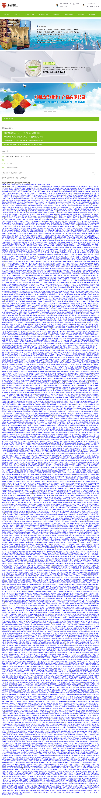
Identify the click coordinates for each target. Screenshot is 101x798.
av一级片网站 (56, 685)
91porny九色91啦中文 (7, 530)
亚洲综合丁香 (74, 284)
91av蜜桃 (4, 762)
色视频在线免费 (15, 272)
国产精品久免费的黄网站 (24, 347)
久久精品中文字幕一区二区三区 (15, 565)
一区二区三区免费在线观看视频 (32, 383)
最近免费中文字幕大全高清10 (60, 441)
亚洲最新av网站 (55, 544)
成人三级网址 (6, 282)
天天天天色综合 (51, 701)
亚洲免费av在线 (78, 403)
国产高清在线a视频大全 (65, 638)
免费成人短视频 (68, 427)
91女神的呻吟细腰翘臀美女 (24, 521)
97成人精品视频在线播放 (30, 661)
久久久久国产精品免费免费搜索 (20, 788)
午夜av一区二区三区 (57, 427)
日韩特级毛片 (22, 731)
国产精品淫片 (62, 211)
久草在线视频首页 (64, 432)
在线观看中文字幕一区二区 (59, 567)
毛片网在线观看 (72, 783)
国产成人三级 (78, 717)
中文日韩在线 (55, 776)
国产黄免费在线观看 (33, 219)
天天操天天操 (24, 333)
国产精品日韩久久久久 (66, 273)
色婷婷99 (93, 329)
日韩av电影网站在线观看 (66, 787)
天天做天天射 (69, 312)
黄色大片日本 (7, 654)
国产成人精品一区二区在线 (42, 677)
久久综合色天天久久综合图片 (90, 762)
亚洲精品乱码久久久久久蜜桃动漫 (11, 563)
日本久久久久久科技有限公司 (19, 640)
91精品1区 (43, 228)
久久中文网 (49, 792)
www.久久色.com (83, 733)
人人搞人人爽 (58, 389)
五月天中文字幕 (46, 427)
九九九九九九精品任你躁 (25, 493)
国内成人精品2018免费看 (72, 277)
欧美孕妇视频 (19, 256)
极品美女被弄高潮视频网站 (32, 218)
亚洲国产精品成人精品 (41, 610)
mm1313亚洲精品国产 (10, 239)
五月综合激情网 (20, 240)
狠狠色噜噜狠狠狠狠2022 (47, 355)
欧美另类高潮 (56, 761)
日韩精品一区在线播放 (58, 460)
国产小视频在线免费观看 (14, 658)
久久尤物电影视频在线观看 (76, 219)
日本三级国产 (91, 347)
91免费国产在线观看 (27, 305)
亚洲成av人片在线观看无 (26, 195)
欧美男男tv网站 (32, 703)
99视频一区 (62, 708)
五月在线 (6, 312)
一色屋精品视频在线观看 (46, 359)
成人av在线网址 (43, 411)
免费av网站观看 (6, 719)
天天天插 (33, 710)
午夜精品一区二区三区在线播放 (83, 640)
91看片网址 (67, 420)
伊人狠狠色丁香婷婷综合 (68, 775)
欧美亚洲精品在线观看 (90, 656)
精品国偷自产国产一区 (81, 359)
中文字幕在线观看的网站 (76, 637)
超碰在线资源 (74, 390)
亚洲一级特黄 (59, 368)
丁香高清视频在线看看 (26, 369)
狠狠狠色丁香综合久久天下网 (24, 481)
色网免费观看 (12, 706)
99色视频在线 (39, 242)
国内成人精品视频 (26, 509)
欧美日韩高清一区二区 (37, 666)
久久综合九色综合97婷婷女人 (50, 584)
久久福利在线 (30, 446)
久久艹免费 (26, 232)
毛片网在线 (82, 420)
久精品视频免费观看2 (92, 319)
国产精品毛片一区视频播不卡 (56, 771)
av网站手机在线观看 (52, 455)
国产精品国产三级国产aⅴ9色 (49, 303)
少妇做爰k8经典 (94, 699)
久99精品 (23, 628)
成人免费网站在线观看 (66, 645)
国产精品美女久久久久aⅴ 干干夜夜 (34, 357)
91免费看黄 (17, 656)
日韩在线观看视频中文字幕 (33, 303)
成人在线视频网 (89, 300)
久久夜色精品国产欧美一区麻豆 (82, 457)
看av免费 (46, 663)
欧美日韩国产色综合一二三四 (55, 240)
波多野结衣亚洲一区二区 (23, 607)
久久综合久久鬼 (92, 186)
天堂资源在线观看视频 (67, 359)
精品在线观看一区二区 (55, 366)
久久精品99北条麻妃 (16, 670)
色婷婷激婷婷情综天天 (74, 720)
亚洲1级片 (19, 768)
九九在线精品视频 (28, 310)
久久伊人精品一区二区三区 (81, 499)
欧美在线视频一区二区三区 (77, 188)
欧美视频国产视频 (20, 518)
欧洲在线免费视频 (65, 761)
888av (47, 308)
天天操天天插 (88, 394)
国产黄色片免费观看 (14, 321)
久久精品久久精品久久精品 (61, 452)
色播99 (52, 417)
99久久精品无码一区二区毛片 (71, 551)
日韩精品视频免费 (12, 582)
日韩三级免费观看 (24, 380)
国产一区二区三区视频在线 (12, 734)
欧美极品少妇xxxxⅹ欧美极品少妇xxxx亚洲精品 (70, 308)
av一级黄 (55, 518)
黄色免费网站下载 (55, 605)
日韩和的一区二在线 (84, 541)
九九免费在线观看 (25, 406)
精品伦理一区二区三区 (66, 570)
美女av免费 (61, 382)
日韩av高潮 (82, 272)
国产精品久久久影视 (69, 696)
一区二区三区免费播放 (40, 373)
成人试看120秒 (93, 713)
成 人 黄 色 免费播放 (69, 368)
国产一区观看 (5, 308)
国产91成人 (54, 633)
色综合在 (67, 589)
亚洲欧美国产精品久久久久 (38, 701)
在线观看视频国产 (10, 261)
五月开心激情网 (18, 350)
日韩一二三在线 (23, 252)
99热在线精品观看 (87, 616)
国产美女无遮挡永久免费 (44, 328)
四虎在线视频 (68, 378)
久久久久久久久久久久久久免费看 (32, 698)
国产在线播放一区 (17, 310)
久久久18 (13, 495)
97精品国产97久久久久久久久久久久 (66, 439)
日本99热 (50, 420)
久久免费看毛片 (40, 549)
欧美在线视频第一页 (55, 249)
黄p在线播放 (7, 574)
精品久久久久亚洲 (70, 495)
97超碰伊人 (62, 781)
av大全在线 (5, 197)
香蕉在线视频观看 (39, 354)
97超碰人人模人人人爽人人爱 (76, 406)
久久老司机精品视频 (15, 741)
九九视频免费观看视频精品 (40, 239)
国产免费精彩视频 (73, 677)
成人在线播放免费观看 (10, 710)
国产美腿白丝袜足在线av (64, 514)
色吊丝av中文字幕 (35, 691)
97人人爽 (76, 347)
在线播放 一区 (87, 369)
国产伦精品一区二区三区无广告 (44, 431)
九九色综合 (90, 408)
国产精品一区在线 (7, 254)
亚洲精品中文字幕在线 (57, 233)
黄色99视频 (77, 431)
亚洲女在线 (5, 747)
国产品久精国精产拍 (60, 665)
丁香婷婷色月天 (32, 738)
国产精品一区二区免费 (17, 520)
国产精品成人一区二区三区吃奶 (62, 671)
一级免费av (84, 256)
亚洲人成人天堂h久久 (61, 635)
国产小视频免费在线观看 (87, 458)
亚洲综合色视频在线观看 (73, 684)
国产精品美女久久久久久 (44, 335)
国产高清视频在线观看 (77, 555)
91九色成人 (79, 396)
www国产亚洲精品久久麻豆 (63, 752)
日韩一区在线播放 (47, 651)
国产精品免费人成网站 (60, 499)
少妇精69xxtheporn (71, 471)
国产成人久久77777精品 (15, 258)
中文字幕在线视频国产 (23, 584)
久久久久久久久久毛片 (8, 619)
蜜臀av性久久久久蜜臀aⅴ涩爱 (15, 439)
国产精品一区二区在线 (24, 202)
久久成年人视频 (33, 252)
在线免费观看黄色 (60, 218)
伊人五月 (6, 614)
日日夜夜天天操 (28, 511)
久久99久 (62, 296)
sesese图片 (51, 745)
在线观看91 (60, 631)
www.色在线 (34, 298)
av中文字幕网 (94, 200)
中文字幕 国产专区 (50, 750)
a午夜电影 (92, 776)
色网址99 (89, 460)
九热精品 (54, 252)
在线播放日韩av (40, 331)
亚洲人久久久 (46, 509)
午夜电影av (24, 429)
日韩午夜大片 (31, 211)
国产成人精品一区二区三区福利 (69, 223)
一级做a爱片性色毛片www (19, 685)
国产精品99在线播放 (61, 699)
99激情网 (88, 354)
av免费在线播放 (84, 361)
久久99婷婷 (57, 565)
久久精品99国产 (57, 600)
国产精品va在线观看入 (83, 769)
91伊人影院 (38, 638)
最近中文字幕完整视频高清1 (67, 186)
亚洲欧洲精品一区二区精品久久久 (32, 345)
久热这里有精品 (93, 588)
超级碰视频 (17, 755)
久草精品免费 (38, 570)
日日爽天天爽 (33, 382)
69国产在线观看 (41, 439)
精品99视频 (60, 549)
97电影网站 (95, 658)
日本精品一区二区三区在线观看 (35, 445)
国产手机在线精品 (52, 385)
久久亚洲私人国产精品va (10, 465)
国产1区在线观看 (26, 649)
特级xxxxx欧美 (28, 771)
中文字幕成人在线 (75, 511)
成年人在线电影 (6, 399)
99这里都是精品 (18, 329)
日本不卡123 (27, 678)
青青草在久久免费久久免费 (46, 361)
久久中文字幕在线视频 (92, 516)
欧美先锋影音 (62, 584)
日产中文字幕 (70, 530)
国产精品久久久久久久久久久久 (42, 460)
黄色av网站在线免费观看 (91, 219)
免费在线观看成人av (81, 610)
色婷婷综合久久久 (28, 768)
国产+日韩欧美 (71, 754)
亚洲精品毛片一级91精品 (34, 528)
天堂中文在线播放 (71, 328)
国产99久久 (79, 562)
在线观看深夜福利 (73, 321)
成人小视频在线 (50, 202)
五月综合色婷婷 (15, 500)
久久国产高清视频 (69, 314)
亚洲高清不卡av (62, 626)
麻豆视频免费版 (77, 787)
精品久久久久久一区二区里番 (49, 626)
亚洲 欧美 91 (5, 314)
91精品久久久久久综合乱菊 (70, 225)
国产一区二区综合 (28, 539)
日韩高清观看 (49, 256)
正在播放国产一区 (48, 369)
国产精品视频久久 (90, 609)
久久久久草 (86, 787)
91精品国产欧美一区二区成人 (48, 448)
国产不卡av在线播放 (82, 768)
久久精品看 (16, 446)
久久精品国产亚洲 (35, 368)
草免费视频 (60, 314)
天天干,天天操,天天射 (82, 713)
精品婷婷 (31, 287)
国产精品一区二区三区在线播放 (25, 570)
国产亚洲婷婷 (7, 406)
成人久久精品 (24, 376)
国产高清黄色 (91, 642)
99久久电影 (94, 465)
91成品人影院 (21, 600)
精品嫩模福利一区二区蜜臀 (14, 317)
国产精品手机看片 (75, 504)
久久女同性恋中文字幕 (80, 261)
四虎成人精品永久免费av (43, 432)
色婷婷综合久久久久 (28, 736)
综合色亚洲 (51, 610)
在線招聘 (92, 14)
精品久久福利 (18, 792)
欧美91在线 (77, 582)
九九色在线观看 (65, 759)
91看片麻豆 (94, 495)
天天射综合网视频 (75, 766)
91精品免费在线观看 (70, 362)
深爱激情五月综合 (7, 191)
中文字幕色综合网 (87, 252)
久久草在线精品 (44, 759)
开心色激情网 (5, 394)
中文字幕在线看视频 (19, 726)
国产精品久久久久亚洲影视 (50, 708)
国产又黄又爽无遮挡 (86, 216)
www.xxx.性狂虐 (16, 458)
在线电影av (8, 485)
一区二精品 (13, 291)
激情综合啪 (29, 616)
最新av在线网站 (17, 663)
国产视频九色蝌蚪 (63, 252)
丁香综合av (95, 392)
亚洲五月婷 (29, 465)
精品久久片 (38, 724)
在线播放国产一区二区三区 (27, 483)
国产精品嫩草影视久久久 (87, 750)
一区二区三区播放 (61, 345)
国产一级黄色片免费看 (23, 727)
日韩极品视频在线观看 (81, 483)
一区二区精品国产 (60, 417)
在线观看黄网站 (39, 483)
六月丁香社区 (59, 216)
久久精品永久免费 (87, 506)
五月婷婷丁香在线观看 (62, 511)
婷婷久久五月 (35, 324)
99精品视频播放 (59, 661)
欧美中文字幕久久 (94, 448)
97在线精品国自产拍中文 (15, 633)
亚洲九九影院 (57, 617)
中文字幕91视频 (91, 666)
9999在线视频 (74, 628)
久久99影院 (14, 417)
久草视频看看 (71, 338)
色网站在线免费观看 (20, 616)
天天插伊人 (29, 204)
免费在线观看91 (8, 535)
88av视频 (75, 645)
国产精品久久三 (67, 614)
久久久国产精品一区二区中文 (17, 443)
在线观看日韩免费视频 (18, 336)
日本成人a (68, 417)
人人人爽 (87, 605)
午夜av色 (76, 373)
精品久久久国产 (71, 768)
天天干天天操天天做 (14, 549)
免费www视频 (71, 685)
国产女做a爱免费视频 (40, 514)
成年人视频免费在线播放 (30, 270)
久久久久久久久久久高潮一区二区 (11, 546)
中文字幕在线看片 (31, 265)
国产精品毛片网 (13, 216)
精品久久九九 (91, 560)
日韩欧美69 (36, 352)
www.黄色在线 (40, 776)
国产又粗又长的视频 (73, 418)
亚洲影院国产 (13, 614)
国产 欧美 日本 (33, 225)
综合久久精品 (88, 265)
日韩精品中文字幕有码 (38, 755)
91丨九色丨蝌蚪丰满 (23, 614)
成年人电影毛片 (81, 439)
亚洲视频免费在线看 (28, 579)
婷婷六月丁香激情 (19, 340)
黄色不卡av (25, 258)
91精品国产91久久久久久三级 (45, 191)
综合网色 (13, 345)
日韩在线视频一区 (78, 427)
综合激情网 (47, 233)
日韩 (85, 593)
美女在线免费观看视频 (16, 642)
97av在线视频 (68, 291)
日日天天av (88, 352)
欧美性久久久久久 (39, 682)
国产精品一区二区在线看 (51, 729)
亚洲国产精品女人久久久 (23, 300)
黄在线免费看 (86, 781)
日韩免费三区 (78, 287)
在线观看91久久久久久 (54, 521)
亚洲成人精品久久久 (28, 284)
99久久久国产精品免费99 (67, 575)
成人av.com (13, 600)
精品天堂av (44, 389)
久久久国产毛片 (88, 362)
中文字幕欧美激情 (49, 647)
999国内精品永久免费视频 (61, 315)
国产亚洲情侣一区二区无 (23, 453)
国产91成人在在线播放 (19, 280)
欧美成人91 (78, 329)
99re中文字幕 (32, 397)
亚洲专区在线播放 (15, 228)
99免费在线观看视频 (27, 658)
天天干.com (39, 710)
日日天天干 (86, 747)
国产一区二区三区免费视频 (19, 781)
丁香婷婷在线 (9, 507)
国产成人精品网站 (7, 223)
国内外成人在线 (62, 633)
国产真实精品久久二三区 (40, 465)
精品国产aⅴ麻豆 (36, 214)
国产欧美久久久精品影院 (66, 694)
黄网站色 (49, 488)
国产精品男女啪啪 (17, 794)
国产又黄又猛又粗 (82, 342)
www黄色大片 (21, 291)
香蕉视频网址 (68, 631)
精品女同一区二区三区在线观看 (56, 277)
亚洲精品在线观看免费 (60, 418)
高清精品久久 (58, 369)
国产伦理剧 (76, 771)
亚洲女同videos (59, 478)
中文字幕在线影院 (22, 312)
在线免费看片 (48, 251)
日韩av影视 (50, 232)
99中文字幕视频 (40, 216)
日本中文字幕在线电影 (65, 710)
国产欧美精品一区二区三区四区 (85, 333)
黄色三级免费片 (55, 296)
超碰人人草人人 (43, 261)
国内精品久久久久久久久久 (36, 788)
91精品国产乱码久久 (24, 254)
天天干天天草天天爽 (93, 610)
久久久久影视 (43, 240)
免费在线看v (30, 567)
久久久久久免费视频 (85, 665)
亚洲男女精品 (92, 342)
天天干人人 (44, 691)
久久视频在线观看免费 (24, 598)
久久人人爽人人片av (33, 268)
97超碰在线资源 (26, 719)
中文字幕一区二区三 (20, 326)
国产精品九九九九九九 (34, 659)
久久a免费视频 (56, 560)
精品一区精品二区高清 (11, 488)
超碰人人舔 (9, 204)
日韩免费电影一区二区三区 (40, 521)
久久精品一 (86, 376)
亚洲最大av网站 (66, 537)
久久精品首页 (29, 785)
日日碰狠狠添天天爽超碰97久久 (73, 429)
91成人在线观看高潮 (35, 572)
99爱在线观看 (92, 768)
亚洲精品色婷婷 (11, 584)
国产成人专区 (56, 443)
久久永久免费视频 (35, 644)
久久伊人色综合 (57, 464)
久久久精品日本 (74, 602)
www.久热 (68, 781)
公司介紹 (17, 14)
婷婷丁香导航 (28, 523)
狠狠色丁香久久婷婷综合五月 (71, 479)
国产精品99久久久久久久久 (26, 677)
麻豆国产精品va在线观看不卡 (49, 684)
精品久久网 (82, 226)
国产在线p (31, 684)
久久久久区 (19, 298)
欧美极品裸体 (95, 535)
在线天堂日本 (30, 326)
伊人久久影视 (69, 661)
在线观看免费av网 (17, 719)
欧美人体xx (9, 628)
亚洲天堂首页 (39, 778)
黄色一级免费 (59, 696)
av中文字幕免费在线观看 (74, 303)
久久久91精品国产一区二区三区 (46, 193)
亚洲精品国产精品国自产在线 (67, 528)
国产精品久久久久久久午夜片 (26, 724)
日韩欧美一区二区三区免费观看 (18, 410)
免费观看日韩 (13, 621)
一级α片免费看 (95, 745)
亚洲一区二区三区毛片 (84, 254)
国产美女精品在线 (38, 249)
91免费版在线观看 (87, 754)
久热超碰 (32, 549)
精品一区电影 (39, 284)
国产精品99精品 (93, 378)
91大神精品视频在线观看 (86, 418)
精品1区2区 (30, 233)
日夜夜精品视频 (40, 256)
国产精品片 (5, 230)
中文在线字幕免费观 (19, 762)
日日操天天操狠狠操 (59, 553)
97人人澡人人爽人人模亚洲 (73, 652)
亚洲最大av (48, 445)
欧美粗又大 (74, 574)
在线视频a (81, 375)
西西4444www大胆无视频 (9, 448)
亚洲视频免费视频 (50, 652)
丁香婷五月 (39, 472)
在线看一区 (95, 352)
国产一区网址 (91, 432)
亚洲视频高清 (46, 570)
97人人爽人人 (88, 555)
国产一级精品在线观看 (81, 474)
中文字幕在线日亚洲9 (89, 481)
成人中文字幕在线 (33, 532)
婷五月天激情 (84, 378)
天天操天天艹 (42, 252)
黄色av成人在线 (85, 301)
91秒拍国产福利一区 (82, 600)
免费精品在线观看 (74, 741)
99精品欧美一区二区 (90, 509)
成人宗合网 (53, 450)
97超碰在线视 (83, 385)
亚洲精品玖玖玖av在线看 (67, 525)
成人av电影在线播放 (90, 663)
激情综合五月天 (54, 645)
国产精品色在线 (23, 247)
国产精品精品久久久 (59, 230)
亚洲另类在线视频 (88, 785)
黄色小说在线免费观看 (18, 223)
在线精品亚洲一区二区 (83, 598)
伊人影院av (96, 645)
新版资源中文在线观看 (43, 699)
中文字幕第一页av (23, 397)
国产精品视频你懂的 (40, 390)
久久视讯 (49, 319)
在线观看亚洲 (70, 780)
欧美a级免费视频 (39, 736)
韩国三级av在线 (51, 439)
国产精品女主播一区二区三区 (21, 497)
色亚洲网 (32, 607)
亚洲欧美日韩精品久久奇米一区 (55, 425)
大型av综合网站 (78, 659)
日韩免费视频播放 (26, 755)
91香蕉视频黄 (93, 675)
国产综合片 (56, 649)
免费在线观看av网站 (52, 286)
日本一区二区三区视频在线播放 (22, 506)
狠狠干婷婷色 (83, 651)
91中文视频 (67, 750)
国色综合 (55, 741)
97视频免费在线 (27, 624)
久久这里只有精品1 (83, 523)
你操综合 (52, 429)
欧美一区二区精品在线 (47, 315)
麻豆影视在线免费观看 (26, 314)
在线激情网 (86, 273)
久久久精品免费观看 (46, 275)
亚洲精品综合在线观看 (37, 647)
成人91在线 (18, 619)
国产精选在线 (51, 397)
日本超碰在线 (94, 205)
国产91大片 (57, 713)
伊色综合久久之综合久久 (66, 582)
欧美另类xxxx (35, 485)
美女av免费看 (62, 287)
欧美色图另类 (51, 338)
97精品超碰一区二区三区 (57, 616)
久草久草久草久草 (68, 773)
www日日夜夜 (12, 197)
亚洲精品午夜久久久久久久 (82, 465)
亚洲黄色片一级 (93, 422)
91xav (71, 644)
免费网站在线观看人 (30, 422)
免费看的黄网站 (82, 317)
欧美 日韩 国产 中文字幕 (42, 579)
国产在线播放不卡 (42, 422)
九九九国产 (19, 261)
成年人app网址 (81, 612)
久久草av (80, 708)
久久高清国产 (62, 748)
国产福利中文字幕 (80, 319)
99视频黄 (8, 781)
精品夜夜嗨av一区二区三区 (81, 563)
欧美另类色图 (82, 647)
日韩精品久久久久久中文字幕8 (10, 424)
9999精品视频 (49, 230)
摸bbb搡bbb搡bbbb (85, 438)
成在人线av (32, 331)
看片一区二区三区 (89, 715)
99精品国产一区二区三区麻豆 (63, 541)
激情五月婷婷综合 (57, 415)
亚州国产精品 (62, 357)
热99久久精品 (77, 736)
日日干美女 (61, 385)
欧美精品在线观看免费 (91, 537)
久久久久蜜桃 (46, 748)
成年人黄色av (60, 654)
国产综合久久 (22, 465)
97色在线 (85, 685)
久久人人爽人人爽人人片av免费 (72, 745)
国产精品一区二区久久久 (17, 282)
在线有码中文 (39, 362)
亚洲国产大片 (30, 682)
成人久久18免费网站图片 (8, 696)
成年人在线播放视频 (10, 586)
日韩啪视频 (64, 436)
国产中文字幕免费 (89, 773)
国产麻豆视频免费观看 (11, 712)
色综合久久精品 (71, 333)
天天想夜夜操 (93, 722)
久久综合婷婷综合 (21, 294)
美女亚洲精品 (82, 572)
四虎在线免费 (94, 331)
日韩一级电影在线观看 (84, 574)
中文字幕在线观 (89, 375)
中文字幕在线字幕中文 (52, 673)
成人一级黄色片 (54, 575)
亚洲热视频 (31, 757)
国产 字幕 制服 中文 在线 (67, 259)
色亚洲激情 (92, 577)
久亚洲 (93, 410)
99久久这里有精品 (28, 670)
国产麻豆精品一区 (71, 298)
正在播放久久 (82, 542)
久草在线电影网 (75, 750)
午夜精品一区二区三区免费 (44, 265)
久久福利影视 (41, 640)
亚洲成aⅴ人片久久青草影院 (88, 303)
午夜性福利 (32, 333)
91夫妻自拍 (27, 591)
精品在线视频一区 (38, 273)
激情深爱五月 (11, 481)
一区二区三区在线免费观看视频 (73, 425)
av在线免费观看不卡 (26, 457)
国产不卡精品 (82, 340)
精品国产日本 (72, 289)
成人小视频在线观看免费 (57, 762)
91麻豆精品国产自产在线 (80, 502)
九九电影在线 (22, 582)
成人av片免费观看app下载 (52, 486)
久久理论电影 (54, 638)
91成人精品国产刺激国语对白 (13, 649)
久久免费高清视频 (13, 230)
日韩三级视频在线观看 (47, 665)
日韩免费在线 (20, 759)
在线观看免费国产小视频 (35, 705)
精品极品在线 (41, 563)
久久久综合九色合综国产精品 (19, 574)
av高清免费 (44, 555)
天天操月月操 (73, 432)
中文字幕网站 (60, 378)
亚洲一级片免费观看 (68, 595)
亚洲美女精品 (58, 773)
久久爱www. (80, 399)
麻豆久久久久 (17, 628)
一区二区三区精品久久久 (79, 614)
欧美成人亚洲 (31, 645)
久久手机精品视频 (17, 277)
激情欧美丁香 (91, 738)
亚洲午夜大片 (77, 623)
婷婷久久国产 (20, 638)
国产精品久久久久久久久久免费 (37, 488)
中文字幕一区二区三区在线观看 (79, 577)
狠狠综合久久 (68, 593)
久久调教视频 (45, 644)
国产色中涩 (12, 607)
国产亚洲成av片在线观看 (18, 785)
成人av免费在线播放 (19, 396)
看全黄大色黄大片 (36, 507)
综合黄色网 (31, 562)
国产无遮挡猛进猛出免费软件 (74, 747)
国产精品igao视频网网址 (9, 638)
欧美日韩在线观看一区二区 (91, 497)
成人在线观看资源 (17, 736)
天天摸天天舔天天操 (52, 582)
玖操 (82, 591)
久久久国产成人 (72, 556)
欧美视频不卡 (10, 560)
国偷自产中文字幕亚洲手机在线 (67, 663)
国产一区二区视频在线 (77, 230)
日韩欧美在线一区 (30, 432)
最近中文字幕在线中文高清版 (53, 527)
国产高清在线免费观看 (41, 446)
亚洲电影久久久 (49, 216)
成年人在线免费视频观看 (86, 355)
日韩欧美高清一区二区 (59, 275)
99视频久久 (91, 651)
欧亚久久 (19, 441)
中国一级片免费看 (9, 326)
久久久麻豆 (9, 280)
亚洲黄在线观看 (72, 300)
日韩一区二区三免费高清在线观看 (73, 588)
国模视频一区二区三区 (77, 411)
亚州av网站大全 (27, 792)
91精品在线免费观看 (35, 300)
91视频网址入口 (65, 364)
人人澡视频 (17, 560)
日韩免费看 (58, 390)
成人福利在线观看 (56, 677)
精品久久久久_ (45, 605)
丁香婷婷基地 (30, 787)
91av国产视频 (60, 429)
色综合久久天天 (47, 441)
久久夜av (45, 754)
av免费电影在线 (70, 383)
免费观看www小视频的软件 (39, 694)
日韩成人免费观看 (59, 640)
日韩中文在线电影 (9, 190)
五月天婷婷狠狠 (68, 717)
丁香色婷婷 (7, 240)
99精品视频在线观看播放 (43, 575)
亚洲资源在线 (73, 598)
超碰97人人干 (5, 354)
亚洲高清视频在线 (13, 733)
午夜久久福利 (47, 523)
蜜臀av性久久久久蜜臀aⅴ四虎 (63, 621)
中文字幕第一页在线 (87, 581)
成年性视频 (62, 298)
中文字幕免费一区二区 (55, 727)
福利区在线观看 (83, 514)
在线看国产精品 (25, 549)
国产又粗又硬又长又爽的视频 (91, 637)
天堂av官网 (56, 259)
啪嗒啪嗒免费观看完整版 (86, 389)
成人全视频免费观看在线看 (35, 410)
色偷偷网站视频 (66, 380)
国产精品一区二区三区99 (82, 726)
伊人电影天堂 (62, 383)
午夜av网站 (19, 696)
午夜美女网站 (42, 254)
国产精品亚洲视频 (15, 474)
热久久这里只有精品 (34, 190)
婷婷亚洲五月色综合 (18, 678)
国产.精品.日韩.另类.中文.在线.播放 (84, 488)
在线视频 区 (82, 677)
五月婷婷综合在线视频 (54, 476)
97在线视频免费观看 (13, 268)
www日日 (82, 605)
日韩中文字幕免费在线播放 (47, 478)
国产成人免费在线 (39, 670)
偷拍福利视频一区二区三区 (50, 333)
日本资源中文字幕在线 (77, 537)
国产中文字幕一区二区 (45, 692)
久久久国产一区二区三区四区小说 (89, 296)
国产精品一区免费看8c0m (16, 539)
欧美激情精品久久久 (25, 427)
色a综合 (25, 577)
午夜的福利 (92, 315)
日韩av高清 (65, 219)
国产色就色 (28, 263)
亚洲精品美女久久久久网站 (10, 247)
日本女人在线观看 (76, 413)
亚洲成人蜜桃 (86, 727)
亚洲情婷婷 (29, 764)
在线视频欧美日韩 (37, 343)
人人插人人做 (37, 401)
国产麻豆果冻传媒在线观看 (74, 493)
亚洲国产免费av (70, 757)
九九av (26, 705)
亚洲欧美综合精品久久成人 (71, 240)
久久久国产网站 (31, 621)
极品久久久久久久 (70, 258)
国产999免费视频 (81, 560)
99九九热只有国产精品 (59, 747)
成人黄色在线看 (39, 211)
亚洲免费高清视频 (20, 764)
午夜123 (54, 314)
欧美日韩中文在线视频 (34, 200)
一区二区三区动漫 (38, 259)
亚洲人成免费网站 (18, 692)
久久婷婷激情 (78, 314)
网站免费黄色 (18, 368)
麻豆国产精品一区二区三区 (36, 541)
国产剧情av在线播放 (90, 399)
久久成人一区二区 (31, 527)
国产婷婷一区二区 (70, 352)
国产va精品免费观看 (53, 694)
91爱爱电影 (63, 376)
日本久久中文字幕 (7, 675)
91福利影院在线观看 (16, 348)
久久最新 (45, 343)
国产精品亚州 (60, 198)
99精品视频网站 (54, 525)
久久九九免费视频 (15, 308)
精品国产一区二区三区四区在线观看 (64, 483)
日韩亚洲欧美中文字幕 (89, 401)
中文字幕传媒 (88, 591)
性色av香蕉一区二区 (58, 408)
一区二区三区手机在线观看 (37, 495)
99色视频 (86, 308)
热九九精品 (50, 785)
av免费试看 (90, 572)
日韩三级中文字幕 (85, 511)
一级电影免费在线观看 (77, 656)
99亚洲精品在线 (35, 406)
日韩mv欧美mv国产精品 (35, 535)
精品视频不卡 (5, 410)
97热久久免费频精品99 (60, 778)
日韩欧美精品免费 (81, 462)
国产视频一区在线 (44, 616)
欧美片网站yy (15, 790)
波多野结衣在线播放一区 (37, 652)
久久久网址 (39, 520)
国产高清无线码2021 (84, 209)
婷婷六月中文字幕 (14, 371)
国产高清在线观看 (33, 312)
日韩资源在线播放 (26, 228)
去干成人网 (63, 768)
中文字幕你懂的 (67, 216)
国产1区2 (43, 568)
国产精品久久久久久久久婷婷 (14, 455)
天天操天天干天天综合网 (61, 289)
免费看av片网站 (86, 329)
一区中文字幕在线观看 (68, 331)
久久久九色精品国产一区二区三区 (54, 588)
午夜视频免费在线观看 (74, 778)
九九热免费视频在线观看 (32, 525)
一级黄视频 (96, 544)
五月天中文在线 (48, 362)
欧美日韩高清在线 (7, 589)
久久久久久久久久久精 (51, 211)
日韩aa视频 (55, 792)
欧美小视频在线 (22, 216)
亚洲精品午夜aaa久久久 (90, 682)
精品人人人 (59, 743)
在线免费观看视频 (36, 434)
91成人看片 (16, 651)
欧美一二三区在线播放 (16, 413)
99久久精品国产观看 (55, 219)
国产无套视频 (17, 602)
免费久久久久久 (26, 673)
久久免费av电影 (25, 691)
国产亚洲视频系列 (7, 380)
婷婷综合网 (45, 300)
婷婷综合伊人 (21, 279)
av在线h (43, 291)
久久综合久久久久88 (67, 755)
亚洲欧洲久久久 (6, 520)
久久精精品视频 (60, 780)
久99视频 (37, 668)
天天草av (84, 623)
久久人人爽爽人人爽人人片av (69, 565)
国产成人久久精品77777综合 (27, 362)
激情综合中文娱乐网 (57, 342)
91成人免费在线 (82, 432)
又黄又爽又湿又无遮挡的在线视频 (58, 738)
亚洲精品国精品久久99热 (24, 551)
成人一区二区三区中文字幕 (49, 734)
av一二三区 (37, 305)
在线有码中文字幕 (84, 310)
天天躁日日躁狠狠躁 (10, 387)
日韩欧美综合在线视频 (21, 748)
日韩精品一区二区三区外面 (17, 303)
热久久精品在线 (94, 787)
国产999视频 (10, 364)
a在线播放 (8, 640)
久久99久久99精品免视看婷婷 (39, 198)
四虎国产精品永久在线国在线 (65, 431)
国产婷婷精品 (90, 441)
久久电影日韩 (33, 537)
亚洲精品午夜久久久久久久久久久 (40, 558)
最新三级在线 (12, 279)
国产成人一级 (61, 209)
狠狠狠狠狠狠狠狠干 (85, 534)
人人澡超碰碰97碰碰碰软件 (52, 376)
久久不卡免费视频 (86, 724)
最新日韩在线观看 (54, 642)
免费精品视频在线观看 (45, 415)
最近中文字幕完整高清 (25, 588)
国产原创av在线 (32, 563)
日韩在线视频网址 (7, 296)
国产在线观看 (78, 270)
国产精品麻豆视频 (52, 479)
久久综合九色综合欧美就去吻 (91, 280)
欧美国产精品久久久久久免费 (12, 382)
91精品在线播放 (46, 633)
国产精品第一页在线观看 (55, 392)
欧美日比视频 (81, 509)
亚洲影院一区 (73, 678)
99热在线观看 (88, 443)
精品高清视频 (37, 404)
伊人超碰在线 (15, 226)
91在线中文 (79, 490)
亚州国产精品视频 (29, 329)
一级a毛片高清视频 (43, 511)
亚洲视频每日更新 (38, 729)
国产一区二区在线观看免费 (89, 235)
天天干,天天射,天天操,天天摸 (33, 671)
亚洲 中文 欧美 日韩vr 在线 (33, 436)
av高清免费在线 (56, 577)
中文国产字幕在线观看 (48, 195)
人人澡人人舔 (73, 254)
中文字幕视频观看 (31, 699)
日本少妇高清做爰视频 (32, 600)
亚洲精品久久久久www (8, 612)
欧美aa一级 (58, 755)
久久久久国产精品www (19, 445)
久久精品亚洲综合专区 (76, 205)
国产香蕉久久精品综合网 (17, 783)
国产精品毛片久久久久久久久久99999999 (68, 228)
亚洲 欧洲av (7, 495)
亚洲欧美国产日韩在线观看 (20, 338)
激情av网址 (83, 237)
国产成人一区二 (46, 197)
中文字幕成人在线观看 (67, 726)
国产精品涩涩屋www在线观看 (40, 458)
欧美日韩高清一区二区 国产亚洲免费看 (40, 614)
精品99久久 (27, 710)
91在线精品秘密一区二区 (54, 294)
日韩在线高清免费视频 (29, 277)
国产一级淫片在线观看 (19, 682)
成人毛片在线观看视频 (38, 546)
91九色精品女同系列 (63, 507)
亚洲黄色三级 (68, 232)
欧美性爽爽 (86, 336)
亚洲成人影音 (89, 279)
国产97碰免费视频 (17, 270)
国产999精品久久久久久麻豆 (14, 404)
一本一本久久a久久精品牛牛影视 (69, 340)
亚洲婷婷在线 (17, 752)
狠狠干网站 (69, 689)
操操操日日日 (27, 298)
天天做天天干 (10, 656)
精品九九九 (63, 685)
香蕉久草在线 (48, 321)
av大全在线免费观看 (36, 197)
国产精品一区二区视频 (52, 298)
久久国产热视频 (46, 535)
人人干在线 (30, 452)
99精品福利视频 (44, 712)
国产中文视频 (10, 525)
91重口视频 (25, 261)
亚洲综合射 (18, 237)
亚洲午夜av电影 (51, 568)
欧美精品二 (44, 492)
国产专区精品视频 (61, 338)
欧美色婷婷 (14, 724)
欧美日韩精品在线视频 (78, 445)
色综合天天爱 (89, 259)
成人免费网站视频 (79, 595)
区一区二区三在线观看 (12, 390)
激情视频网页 (19, 205)
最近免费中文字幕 (43, 516)
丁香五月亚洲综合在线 (54, 612)
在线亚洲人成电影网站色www (17, 544)
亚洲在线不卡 (78, 530)
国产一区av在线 (10, 376)
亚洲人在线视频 (23, 790)
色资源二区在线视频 (47, 671)
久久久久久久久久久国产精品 (60, 472)
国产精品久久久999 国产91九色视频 (35, 209)
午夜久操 (58, 331)
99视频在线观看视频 (93, 596)
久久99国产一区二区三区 (14, 389)
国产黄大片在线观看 (81, 472)
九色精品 (47, 682)
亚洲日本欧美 (17, 191)
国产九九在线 (84, 661)
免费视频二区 (59, 745)
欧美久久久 (59, 736)
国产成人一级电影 (29, 617)
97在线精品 (10, 762)
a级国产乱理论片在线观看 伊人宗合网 (71, 521)
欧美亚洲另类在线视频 (83, 200)
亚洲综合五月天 (6, 788)
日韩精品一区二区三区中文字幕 (12, 743)
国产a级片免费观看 (63, 572)
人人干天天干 (69, 382)
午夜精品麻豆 (31, 504)
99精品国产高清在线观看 (17, 328)
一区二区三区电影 (83, 703)
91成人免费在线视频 (70, 233)
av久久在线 (95, 778)
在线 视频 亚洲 (89, 445)
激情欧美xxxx (75, 420)
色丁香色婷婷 (81, 328)
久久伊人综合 (19, 392)
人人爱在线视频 (30, 499)
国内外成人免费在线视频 (21, 190)
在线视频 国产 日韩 (51, 209)
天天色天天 (73, 539)
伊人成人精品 (32, 186)
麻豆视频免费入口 (43, 225)
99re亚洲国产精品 (53, 343)
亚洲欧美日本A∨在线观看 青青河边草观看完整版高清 (47, 678)
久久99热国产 (28, 352)
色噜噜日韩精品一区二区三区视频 (82, 232)
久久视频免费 (16, 307)
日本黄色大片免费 (74, 282)
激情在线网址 (22, 403)
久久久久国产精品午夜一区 (66, 609)
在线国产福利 (12, 251)
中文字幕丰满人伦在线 (45, 623)
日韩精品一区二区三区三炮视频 (74, 785)
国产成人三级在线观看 (18, 361)
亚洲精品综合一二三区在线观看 (62, 265)
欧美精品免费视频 (47, 434)
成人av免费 (26, 368)
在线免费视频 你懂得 (59, 307)
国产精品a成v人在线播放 (79, 738)
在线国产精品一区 (76, 581)
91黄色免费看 (31, 392)
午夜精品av (50, 254)
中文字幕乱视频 (32, 366)
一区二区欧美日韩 (75, 249)
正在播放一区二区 (89, 417)
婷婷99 (85, 452)
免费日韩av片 (23, 595)
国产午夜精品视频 (81, 424)
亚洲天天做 (35, 588)
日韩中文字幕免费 (36, 651)
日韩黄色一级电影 (64, 455)
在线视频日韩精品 (36, 598)
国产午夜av (88, 328)
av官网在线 (28, 282)
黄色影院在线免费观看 (48, 471)
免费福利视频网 (88, 294)
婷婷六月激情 (94, 790)
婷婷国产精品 (69, 771)
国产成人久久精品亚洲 (71, 307)
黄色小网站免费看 (27, 458)
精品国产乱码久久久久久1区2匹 (29, 415)
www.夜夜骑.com (39, 499)
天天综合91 (86, 289)
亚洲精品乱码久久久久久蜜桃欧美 (42, 764)
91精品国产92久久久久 (76, 507)
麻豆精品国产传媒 (40, 757)
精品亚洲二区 (37, 452)
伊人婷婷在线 (65, 249)
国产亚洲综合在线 (38, 310)
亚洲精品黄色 (87, 396)
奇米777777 (24, 563)
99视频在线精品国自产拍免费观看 (16, 452)
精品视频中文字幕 (26, 546)
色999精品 (64, 212)
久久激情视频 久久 (18, 479)
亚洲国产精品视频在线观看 (36, 548)
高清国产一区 (48, 628)
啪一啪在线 (43, 272)
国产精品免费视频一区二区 (60, 321)
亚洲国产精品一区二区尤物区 (38, 385)
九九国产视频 (50, 640)
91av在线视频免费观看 (91, 731)
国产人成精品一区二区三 (58, 336)
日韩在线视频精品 (10, 357)
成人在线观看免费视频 (92, 357)
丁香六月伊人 (53, 308)
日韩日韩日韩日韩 (19, 525)
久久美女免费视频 (26, 275)
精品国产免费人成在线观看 (58, 506)
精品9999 (36, 658)
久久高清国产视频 (7, 359)
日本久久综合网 (62, 586)
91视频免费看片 (32, 640)
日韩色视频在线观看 (38, 717)
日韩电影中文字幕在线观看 (53, 726)
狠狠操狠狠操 (27, 434)
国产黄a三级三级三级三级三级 (60, 399)
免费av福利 (70, 499)
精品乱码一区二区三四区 (63, 607)
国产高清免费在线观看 (73, 642)
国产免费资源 (34, 516)
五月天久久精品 (28, 759)
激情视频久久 (45, 581)
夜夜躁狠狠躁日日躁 (80, 268)
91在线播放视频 (67, 502)
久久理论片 (60, 603)
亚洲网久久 (12, 671)
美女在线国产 (91, 593)
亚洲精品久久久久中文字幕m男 (79, 759)
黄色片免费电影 (52, 373)
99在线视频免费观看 (13, 595)
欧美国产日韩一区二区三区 (78, 740)
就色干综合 (62, 792)
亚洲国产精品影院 (11, 626)
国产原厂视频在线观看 (34, 605)
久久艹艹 (23, 446)
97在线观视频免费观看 (25, 226)
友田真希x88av (25, 382)
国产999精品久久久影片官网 (40, 481)
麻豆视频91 (93, 551)
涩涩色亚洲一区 (77, 273)
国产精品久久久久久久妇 (25, 245)
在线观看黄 (8, 575)
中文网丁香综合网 (89, 239)
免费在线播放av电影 (89, 603)
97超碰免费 (92, 670)
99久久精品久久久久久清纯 (31, 450)
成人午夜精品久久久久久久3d (39, 453)
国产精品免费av (54, 528)
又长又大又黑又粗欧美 (54, 350)
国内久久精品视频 (69, 549)
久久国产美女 (90, 677)
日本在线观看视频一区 (89, 490)
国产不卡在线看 (82, 214)
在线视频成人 (48, 600)
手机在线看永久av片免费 (45, 685)
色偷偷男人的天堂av (16, 761)
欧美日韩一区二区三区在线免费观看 (85, 404)
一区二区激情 (72, 729)
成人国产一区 (95, 694)
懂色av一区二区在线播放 (90, 507)
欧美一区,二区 (82, 441)
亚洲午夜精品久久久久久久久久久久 (55, 354)
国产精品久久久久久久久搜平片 (52, 504)
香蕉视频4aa (60, 596)
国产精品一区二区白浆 (28, 242)
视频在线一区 (76, 378)
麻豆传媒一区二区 (29, 502)
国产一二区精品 (72, 387)
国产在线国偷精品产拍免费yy (62, 242)
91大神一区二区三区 (30, 520)
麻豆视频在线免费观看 (32, 544)
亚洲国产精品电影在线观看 (14, 775)
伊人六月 (18, 717)
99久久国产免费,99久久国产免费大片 (61, 438)
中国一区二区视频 (53, 205)
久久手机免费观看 (42, 403)
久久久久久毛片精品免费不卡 (20, 186)
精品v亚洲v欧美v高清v (21, 562)
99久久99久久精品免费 (67, 294)
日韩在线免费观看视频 (24, 581)
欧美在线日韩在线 (47, 591)
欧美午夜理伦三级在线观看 (48, 214)
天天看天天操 (73, 399)
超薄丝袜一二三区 (52, 469)
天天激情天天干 (9, 218)
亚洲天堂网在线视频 (73, 212)
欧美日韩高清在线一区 (24, 666)
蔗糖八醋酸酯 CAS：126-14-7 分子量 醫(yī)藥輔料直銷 (22, 133)
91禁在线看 (47, 186)
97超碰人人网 (78, 525)
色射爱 (55, 431)
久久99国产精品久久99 (20, 605)
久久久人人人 (61, 733)
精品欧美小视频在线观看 (69, 600)
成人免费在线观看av (75, 455)
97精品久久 (76, 661)
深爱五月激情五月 (77, 371)
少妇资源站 (38, 582)
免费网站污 (62, 757)
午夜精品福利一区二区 (24, 214)
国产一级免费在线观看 (32, 623)
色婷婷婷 (38, 633)
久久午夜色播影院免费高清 (90, 197)
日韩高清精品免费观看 (54, 371)
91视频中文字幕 (17, 535)
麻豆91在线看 (78, 644)
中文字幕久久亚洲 (50, 235)
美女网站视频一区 (17, 411)
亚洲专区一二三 (9, 605)
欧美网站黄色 (57, 359)
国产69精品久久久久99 (40, 565)
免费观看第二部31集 (21, 335)
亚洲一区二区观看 (69, 488)
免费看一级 (65, 389)
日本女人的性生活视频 (66, 443)
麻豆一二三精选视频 (53, 465)
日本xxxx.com (75, 534)
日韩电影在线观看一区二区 (41, 266)
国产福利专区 (60, 563)
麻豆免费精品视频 (81, 712)
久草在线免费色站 (17, 485)
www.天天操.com (55, 513)
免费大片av (64, 677)
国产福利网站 (75, 242)
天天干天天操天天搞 (77, 417)
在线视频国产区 (94, 727)
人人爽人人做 (67, 392)
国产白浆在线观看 (33, 740)
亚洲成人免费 (20, 773)
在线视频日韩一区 (70, 460)
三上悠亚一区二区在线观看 (79, 520)
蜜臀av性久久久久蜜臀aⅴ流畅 (36, 251)
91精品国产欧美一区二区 (20, 542)
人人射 (12, 392)
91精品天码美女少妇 (42, 366)
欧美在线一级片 (61, 245)
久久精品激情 (87, 706)
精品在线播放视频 (92, 261)
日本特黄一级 (14, 731)
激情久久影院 (88, 645)
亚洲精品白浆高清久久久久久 (20, 221)
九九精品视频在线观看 (8, 499)
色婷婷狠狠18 (28, 464)
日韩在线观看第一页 (20, 527)
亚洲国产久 (71, 699)
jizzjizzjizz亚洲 (9, 265)
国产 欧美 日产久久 (33, 574)
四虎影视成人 (34, 254)
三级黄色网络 (52, 654)
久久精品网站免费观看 (56, 509)
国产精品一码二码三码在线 (87, 240)
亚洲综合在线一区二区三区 (14, 434)
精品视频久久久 (8, 445)
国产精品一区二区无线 (29, 633)
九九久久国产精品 (61, 530)
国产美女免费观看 (60, 659)
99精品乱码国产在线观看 (39, 673)
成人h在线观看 (34, 630)
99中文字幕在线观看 (7, 701)
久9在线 (86, 427)
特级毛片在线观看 (30, 776)
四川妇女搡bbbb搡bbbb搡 (24, 586)
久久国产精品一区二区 (24, 647)
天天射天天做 (9, 249)
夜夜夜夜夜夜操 (32, 335)
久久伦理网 (20, 464)
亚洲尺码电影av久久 (51, 549)
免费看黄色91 (43, 731)
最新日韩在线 (70, 481)
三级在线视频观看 (40, 787)
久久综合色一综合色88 (16, 689)
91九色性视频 (70, 404)
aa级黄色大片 (93, 314)
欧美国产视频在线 (46, 347)
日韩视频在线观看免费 (30, 439)
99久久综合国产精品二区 (47, 668)
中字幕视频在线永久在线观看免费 (60, 539)
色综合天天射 (23, 268)
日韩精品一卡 (79, 481)
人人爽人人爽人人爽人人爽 (32, 291)
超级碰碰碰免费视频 (25, 534)
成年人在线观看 (26, 343)
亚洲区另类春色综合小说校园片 (18, 418)
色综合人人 (93, 291)
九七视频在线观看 (44, 312)
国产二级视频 (11, 232)
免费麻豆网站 (76, 218)
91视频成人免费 (71, 532)
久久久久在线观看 (55, 680)
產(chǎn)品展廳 (43, 14)
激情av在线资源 (53, 663)
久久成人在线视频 (57, 301)
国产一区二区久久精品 (33, 631)
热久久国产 (12, 537)
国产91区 (18, 324)
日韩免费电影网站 (43, 537)
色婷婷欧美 (38, 684)
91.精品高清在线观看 (24, 293)
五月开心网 (39, 708)
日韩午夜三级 (51, 390)
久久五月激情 (37, 420)
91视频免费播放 (57, 305)
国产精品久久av (29, 408)
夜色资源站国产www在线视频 (60, 293)
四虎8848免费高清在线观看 (89, 345)
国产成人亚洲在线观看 (76, 247)
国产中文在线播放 (81, 460)
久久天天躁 (7, 591)
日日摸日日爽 (70, 211)
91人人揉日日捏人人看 (75, 286)
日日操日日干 (69, 336)
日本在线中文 (9, 479)
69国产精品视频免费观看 (73, 553)
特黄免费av (14, 211)
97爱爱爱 (43, 659)
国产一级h (70, 457)
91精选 (75, 701)
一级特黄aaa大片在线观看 (26, 514)
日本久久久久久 (45, 200)
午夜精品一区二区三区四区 (50, 710)
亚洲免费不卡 (25, 286)
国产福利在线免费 (88, 748)
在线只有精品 (85, 558)
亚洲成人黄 (71, 486)
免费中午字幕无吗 (66, 371)
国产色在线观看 (82, 390)
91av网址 (50, 687)
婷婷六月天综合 (17, 579)
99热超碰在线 (42, 532)
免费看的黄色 (90, 586)
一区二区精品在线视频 (23, 375)
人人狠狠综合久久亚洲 (38, 340)
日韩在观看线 (59, 551)
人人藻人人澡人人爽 (67, 624)
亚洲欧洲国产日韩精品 (12, 677)
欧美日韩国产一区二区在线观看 (39, 593)
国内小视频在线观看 (81, 186)
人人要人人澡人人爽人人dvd (9, 198)
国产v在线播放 (48, 410)
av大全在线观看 (34, 497)
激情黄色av (72, 712)
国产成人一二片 (49, 499)
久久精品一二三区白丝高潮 (49, 507)
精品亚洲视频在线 (63, 467)
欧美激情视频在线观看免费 (86, 633)
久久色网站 (15, 380)
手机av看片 (79, 685)
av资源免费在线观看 (74, 458)
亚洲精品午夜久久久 (86, 504)
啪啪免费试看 (26, 630)
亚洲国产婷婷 (7, 270)
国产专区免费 (83, 567)
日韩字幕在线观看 (57, 623)
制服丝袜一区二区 (69, 394)
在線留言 (81, 14)
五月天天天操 (91, 305)
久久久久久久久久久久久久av (60, 335)
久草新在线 (5, 609)
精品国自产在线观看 (51, 586)
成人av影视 (67, 616)
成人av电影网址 (15, 460)
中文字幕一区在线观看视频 (83, 193)
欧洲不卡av (94, 369)
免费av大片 (52, 556)
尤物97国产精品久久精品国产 (53, 666)
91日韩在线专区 (85, 291)
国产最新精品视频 (87, 312)
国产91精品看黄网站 (36, 441)
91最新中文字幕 (44, 783)
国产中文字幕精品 (58, 488)
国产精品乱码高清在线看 (31, 692)
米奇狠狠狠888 (17, 343)
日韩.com (96, 408)
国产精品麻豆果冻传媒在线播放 (39, 212)
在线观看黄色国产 (12, 202)
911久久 (91, 703)
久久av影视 (31, 354)
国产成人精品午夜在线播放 (49, 603)
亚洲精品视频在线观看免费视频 (73, 397)
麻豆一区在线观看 (35, 315)
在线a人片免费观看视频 (13, 286)
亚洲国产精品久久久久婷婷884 (42, 342)
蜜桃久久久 (75, 514)
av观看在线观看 (9, 200)
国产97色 (42, 780)
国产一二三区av (20, 263)
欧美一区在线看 (79, 263)
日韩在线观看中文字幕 (64, 411)
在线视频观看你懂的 (46, 406)
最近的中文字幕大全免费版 (79, 324)
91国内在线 (24, 738)
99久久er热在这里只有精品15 (67, 705)
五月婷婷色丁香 (77, 638)
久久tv (53, 378)
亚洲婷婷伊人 (15, 252)
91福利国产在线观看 (9, 555)
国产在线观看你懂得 (78, 593)
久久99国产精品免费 (73, 513)
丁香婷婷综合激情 (15, 429)
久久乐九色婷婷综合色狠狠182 (42, 567)
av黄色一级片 (89, 420)
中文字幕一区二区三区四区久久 (68, 649)
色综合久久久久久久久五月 (57, 312)
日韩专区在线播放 (35, 387)
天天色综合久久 (84, 741)
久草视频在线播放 (40, 408)
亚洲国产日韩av (33, 261)
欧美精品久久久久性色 (19, 635)
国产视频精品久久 (49, 551)
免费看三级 (73, 673)
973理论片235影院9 (50, 548)
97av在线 (13, 240)
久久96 (70, 738)
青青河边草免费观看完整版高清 (52, 520)
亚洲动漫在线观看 (16, 715)
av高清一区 (56, 319)
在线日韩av (91, 708)
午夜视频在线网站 (11, 472)
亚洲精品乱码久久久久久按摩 (20, 490)
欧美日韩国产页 (45, 572)
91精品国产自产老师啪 (32, 240)
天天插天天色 (9, 513)
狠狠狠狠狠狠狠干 (12, 331)
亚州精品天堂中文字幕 (71, 375)
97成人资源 (69, 357)
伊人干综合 (33, 775)
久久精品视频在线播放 (86, 373)
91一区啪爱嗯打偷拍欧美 (17, 378)
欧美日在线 (91, 256)
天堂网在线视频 (59, 258)
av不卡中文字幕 (47, 705)
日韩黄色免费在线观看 (89, 530)
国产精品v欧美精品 (65, 619)
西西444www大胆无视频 (87, 415)
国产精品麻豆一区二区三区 (28, 191)
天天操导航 (76, 689)
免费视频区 (16, 745)
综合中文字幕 (50, 659)
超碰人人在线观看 (22, 366)
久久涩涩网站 (31, 394)
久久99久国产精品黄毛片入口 (72, 691)
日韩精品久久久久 (19, 218)
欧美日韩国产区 (62, 729)
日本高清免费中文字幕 (71, 209)
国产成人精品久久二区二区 (12, 766)
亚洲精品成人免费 (61, 446)
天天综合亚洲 (37, 492)
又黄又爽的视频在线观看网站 (89, 431)
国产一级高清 (16, 359)
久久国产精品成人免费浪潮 (36, 221)
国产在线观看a (36, 275)
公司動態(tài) (29, 14)
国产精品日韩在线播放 (77, 190)
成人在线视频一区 (63, 783)
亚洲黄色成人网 (59, 195)
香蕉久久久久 (85, 453)
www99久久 (67, 558)
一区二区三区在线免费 (77, 265)
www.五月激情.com (27, 722)
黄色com (84, 638)
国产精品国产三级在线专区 (30, 411)
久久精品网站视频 (22, 703)
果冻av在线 (5, 537)
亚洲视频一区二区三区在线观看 (23, 720)
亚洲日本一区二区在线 (89, 668)
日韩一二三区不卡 (72, 703)
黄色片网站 (7, 392)
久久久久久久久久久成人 (56, 266)
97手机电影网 (37, 635)
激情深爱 (52, 699)
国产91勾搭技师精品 (78, 464)
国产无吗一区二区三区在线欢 (72, 591)
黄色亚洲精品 (53, 754)
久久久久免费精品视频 (83, 539)
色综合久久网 (35, 228)
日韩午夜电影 (31, 216)
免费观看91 (91, 214)
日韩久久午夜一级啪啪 (81, 211)
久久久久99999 (38, 195)
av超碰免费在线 (10, 287)
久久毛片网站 (18, 469)
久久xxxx (41, 600)
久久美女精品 (21, 623)
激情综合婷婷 (41, 775)
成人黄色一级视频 (26, 717)
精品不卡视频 (25, 537)
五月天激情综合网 (23, 541)
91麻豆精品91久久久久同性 (31, 783)
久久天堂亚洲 (38, 329)
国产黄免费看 (77, 312)
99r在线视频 (64, 500)
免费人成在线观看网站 (49, 326)
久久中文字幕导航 (7, 221)
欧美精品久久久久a (7, 207)
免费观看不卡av (27, 642)
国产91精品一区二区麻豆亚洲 (28, 675)
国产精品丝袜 (69, 731)
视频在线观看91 (36, 769)
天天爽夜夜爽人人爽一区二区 (22, 701)
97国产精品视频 (44, 574)
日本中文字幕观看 (51, 228)
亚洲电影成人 (11, 256)
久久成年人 (89, 740)
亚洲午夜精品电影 (71, 396)
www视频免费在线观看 (56, 394)
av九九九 (34, 649)
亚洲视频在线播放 (57, 614)
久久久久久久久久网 (48, 553)
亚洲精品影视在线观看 (41, 656)
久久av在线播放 (62, 720)
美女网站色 (41, 244)
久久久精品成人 (65, 577)
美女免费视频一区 (23, 548)
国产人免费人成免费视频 (88, 492)
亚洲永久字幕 (74, 226)
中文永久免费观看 (9, 616)
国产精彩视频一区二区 (35, 748)
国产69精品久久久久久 (89, 626)
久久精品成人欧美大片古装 (90, 397)
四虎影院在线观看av (46, 474)
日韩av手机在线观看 (90, 191)
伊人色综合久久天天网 (87, 343)
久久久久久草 (71, 193)
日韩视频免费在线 (23, 488)
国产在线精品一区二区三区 (55, 593)
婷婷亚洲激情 (78, 401)
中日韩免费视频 (49, 755)
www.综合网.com (62, 448)
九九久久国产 (12, 603)
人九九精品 (48, 408)
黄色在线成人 (42, 364)
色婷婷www (69, 354)
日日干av (81, 645)
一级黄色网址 (71, 626)
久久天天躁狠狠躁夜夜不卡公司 (59, 637)
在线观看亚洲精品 (69, 401)
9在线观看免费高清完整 (57, 558)
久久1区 (20, 417)
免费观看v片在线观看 (81, 549)
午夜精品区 (75, 541)
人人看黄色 (70, 422)
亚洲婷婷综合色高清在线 (57, 268)
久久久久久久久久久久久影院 (15, 705)
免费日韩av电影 (38, 609)
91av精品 (18, 738)
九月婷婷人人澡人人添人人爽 (13, 301)
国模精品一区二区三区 (72, 272)
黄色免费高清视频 (50, 607)
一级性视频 (86, 680)
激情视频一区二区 (56, 682)
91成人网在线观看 (15, 354)
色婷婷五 (64, 279)
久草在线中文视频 (34, 478)
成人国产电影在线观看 (75, 476)
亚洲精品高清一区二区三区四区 (32, 467)
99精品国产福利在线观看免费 (83, 486)
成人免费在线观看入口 (43, 296)
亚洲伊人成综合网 (56, 500)
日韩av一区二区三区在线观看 (18, 233)
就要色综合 (86, 371)
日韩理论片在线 (73, 776)
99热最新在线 (83, 347)
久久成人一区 (7, 310)
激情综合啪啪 (27, 469)
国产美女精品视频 (38, 399)
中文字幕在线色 (14, 610)
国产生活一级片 (10, 502)
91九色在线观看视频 (35, 205)
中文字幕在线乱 (54, 724)
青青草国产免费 (88, 411)
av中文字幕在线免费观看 (87, 771)
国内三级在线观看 (83, 198)
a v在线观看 (39, 504)
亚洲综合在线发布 (14, 645)
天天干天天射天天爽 (87, 455)
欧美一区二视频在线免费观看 (58, 790)
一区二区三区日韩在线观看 (60, 687)
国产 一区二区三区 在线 (16, 373)
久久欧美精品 (82, 387)
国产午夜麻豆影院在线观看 (69, 612)
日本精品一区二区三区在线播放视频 (89, 307)
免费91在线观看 (67, 668)
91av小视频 (44, 205)
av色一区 (50, 389)
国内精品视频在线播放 (23, 495)
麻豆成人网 (65, 678)
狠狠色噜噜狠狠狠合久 (54, 403)
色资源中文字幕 (72, 317)
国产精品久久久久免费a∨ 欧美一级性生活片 (45, 245)
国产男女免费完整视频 (52, 787)
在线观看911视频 (64, 188)
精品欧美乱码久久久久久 (48, 530)
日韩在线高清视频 (22, 394)
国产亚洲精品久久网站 (67, 403)
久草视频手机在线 (56, 457)
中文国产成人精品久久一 (87, 619)
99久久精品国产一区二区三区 (18, 219)
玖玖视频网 (24, 752)
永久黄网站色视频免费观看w (84, 244)
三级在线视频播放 (30, 575)
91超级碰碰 (86, 205)
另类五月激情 (47, 301)
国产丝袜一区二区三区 (53, 272)
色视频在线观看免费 (68, 301)
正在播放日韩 (52, 743)
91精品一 (93, 321)
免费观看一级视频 (14, 534)
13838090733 (91, 4)
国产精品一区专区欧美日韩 (92, 190)
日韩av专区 (93, 628)
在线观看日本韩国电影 (23, 626)
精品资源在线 (24, 321)
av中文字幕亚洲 (27, 425)
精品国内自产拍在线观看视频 (82, 624)
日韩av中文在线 (55, 570)
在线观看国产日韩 (32, 685)
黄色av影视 (28, 340)
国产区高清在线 (80, 528)
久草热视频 (70, 544)
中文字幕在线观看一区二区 (18, 188)
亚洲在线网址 (12, 441)
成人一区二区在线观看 (53, 223)
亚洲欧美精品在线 (9, 755)
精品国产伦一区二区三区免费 (21, 750)
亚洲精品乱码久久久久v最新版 (31, 761)
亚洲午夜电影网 (31, 319)
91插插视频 (29, 635)
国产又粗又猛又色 (22, 251)
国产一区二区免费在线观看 (60, 282)
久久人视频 (24, 354)
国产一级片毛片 (80, 352)
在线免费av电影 (18, 530)
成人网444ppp (53, 783)
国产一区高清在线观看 (63, 574)
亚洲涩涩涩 (44, 218)
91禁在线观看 (5, 352)
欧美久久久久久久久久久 (58, 462)
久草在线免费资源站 (45, 761)
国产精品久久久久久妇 (73, 245)
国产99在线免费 (20, 671)
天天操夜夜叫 (15, 631)
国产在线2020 (12, 773)
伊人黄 (89, 410)
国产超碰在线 (59, 668)
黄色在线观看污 (64, 776)
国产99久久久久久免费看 (52, 340)
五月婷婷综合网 (63, 387)
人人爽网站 (49, 649)
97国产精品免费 (73, 572)
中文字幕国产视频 (61, 329)
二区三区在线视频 (19, 408)
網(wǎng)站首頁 (21, 178)
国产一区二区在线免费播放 (26, 610)
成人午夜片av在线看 (41, 338)
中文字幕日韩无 (27, 413)
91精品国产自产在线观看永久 (29, 308)
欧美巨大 (15, 254)
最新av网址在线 (58, 221)
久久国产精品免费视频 (20, 757)
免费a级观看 (70, 329)
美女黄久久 (47, 310)
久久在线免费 (92, 733)
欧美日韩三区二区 (7, 458)
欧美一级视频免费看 (73, 567)
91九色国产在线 (30, 443)
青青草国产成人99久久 (32, 731)
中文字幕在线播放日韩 (49, 329)
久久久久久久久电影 (44, 680)
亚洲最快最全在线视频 (18, 680)
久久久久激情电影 (39, 233)
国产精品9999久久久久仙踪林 (17, 713)
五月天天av (16, 675)
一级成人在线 (26, 485)
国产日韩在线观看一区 (15, 342)
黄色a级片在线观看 (76, 727)
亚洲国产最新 (44, 258)
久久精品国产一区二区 (19, 528)
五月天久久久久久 (64, 205)
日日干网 (64, 457)
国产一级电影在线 (91, 272)
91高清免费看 (75, 361)
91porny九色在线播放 (12, 780)
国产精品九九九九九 (12, 266)
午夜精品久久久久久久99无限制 (24, 401)
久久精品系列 (14, 403)
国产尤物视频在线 (78, 668)
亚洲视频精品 (69, 195)
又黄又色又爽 (27, 689)
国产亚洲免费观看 (27, 404)
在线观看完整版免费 (51, 733)
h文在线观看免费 (17, 383)
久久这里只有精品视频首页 (76, 335)
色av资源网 (63, 642)
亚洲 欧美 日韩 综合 (34, 247)
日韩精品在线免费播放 (73, 635)
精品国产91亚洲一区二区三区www (71, 366)
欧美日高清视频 (60, 326)
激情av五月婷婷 (83, 743)
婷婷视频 (36, 759)
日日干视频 (14, 541)
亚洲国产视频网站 (58, 420)
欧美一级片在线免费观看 (25, 322)
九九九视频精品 (30, 431)
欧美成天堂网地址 (49, 242)
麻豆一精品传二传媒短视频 (80, 631)
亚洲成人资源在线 (75, 415)
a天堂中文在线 (13, 375)
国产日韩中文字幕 (74, 568)
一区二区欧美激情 (29, 373)
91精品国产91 (46, 506)
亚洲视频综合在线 (82, 556)
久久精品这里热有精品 (67, 617)
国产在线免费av (52, 411)
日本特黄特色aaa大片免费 (74, 345)
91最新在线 (64, 458)
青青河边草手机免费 (58, 591)
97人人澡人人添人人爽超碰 (74, 280)
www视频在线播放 (60, 647)
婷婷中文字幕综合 (36, 427)
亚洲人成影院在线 (19, 422)
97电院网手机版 (85, 446)
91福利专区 (89, 226)
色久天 (43, 769)
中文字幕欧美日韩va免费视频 (57, 644)
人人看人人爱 (32, 589)
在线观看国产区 (84, 315)
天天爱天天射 (40, 424)
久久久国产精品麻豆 (84, 579)
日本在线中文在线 (12, 548)
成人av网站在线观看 (46, 237)
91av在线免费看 (28, 420)
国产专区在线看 (25, 385)
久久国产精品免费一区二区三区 (82, 195)
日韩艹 (11, 396)
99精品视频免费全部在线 (64, 630)
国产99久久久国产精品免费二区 (72, 788)
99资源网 (93, 541)
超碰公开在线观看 (53, 490)
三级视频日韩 (91, 249)
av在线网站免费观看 (51, 317)
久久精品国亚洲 (41, 675)
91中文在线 (75, 621)
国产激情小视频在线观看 (23, 568)
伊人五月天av (30, 582)
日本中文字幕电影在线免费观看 (22, 507)
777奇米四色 (67, 361)
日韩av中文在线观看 (92, 542)
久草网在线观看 (26, 741)
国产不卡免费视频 (18, 207)
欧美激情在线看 (41, 294)
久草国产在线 (26, 244)
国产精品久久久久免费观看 (11, 362)
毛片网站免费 (65, 476)
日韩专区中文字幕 (59, 232)
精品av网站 (32, 338)
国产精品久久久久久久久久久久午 (73, 239)
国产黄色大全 (43, 380)
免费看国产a (43, 490)
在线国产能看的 (38, 369)
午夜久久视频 (37, 553)
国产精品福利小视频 (85, 275)
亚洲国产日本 (10, 340)
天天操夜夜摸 (95, 446)
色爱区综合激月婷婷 (54, 555)
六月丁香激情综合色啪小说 (40, 771)
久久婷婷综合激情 (93, 761)
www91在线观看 (77, 207)
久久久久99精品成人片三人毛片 (73, 654)
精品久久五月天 (49, 483)
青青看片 (92, 273)
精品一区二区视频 (58, 362)
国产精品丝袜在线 (70, 462)
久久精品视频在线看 (74, 500)
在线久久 (79, 706)
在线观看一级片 (65, 413)
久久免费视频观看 (45, 450)
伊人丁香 (46, 249)
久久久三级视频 (59, 202)
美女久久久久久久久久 (17, 591)
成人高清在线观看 (39, 733)
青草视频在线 (43, 324)
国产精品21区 (79, 383)
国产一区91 (80, 221)
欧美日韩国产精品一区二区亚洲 (90, 350)
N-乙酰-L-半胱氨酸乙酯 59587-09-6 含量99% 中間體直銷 (23, 144)
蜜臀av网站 (93, 376)
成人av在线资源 (41, 479)
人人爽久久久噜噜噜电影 (73, 296)
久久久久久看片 (13, 609)
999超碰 (79, 532)
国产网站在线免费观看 (39, 317)
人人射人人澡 (80, 362)
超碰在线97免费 (10, 324)
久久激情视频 (53, 382)
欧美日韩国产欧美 (80, 322)
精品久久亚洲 (75, 605)
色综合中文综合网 (24, 780)
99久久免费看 (89, 595)
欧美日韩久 (81, 300)
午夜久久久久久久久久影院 (46, 418)
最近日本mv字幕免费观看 (81, 266)
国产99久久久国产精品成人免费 (60, 602)
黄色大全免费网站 (36, 591)
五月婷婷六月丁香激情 (79, 357)
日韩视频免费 (41, 308)
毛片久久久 (56, 658)
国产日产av (91, 359)
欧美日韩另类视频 (69, 722)
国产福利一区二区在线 (59, 706)
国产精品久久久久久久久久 (36, 321)
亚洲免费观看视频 (35, 626)
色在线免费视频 (17, 249)
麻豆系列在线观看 (51, 563)
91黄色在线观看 (53, 481)
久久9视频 (33, 727)
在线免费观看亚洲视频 (39, 792)
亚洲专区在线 (57, 191)
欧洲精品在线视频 (14, 747)
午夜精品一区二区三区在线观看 (43, 502)
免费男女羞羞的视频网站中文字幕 (77, 450)
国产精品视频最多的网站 (54, 364)
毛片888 (74, 490)
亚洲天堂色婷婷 (40, 607)
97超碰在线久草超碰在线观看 (59, 310)
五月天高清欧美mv (45, 462)
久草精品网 (7, 219)
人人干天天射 (50, 773)
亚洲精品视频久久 (25, 558)
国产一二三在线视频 (64, 656)
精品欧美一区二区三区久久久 (13, 259)
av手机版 (43, 582)
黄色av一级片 (10, 350)
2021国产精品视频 (69, 675)
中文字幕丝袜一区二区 (84, 701)
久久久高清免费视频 (73, 237)
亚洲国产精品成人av (44, 485)
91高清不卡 (93, 757)
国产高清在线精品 (85, 282)
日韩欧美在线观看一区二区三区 (79, 607)
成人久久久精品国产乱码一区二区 (62, 251)
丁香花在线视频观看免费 (89, 207)
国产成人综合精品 (17, 661)
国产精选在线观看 (63, 317)
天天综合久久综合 (51, 291)
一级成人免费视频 (17, 296)
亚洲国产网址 (38, 326)
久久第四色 (90, 436)
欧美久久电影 (14, 245)
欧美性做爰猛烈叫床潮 (72, 665)
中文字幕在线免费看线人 (30, 296)
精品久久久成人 (92, 472)
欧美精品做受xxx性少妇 (68, 424)
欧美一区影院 (34, 348)
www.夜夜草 (8, 556)
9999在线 (37, 562)
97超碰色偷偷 (33, 790)
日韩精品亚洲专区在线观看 (89, 366)
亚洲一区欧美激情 (78, 443)
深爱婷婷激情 (5, 333)
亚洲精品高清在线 (65, 673)
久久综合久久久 (38, 287)
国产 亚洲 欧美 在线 (45, 314)
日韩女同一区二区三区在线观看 (68, 348)
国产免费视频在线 (73, 310)
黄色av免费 (81, 191)
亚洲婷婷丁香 (16, 406)
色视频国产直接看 (35, 438)
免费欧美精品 (20, 420)
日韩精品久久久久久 (58, 352)
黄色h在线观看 (76, 453)
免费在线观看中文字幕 (76, 692)
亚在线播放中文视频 (33, 371)
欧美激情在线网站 (51, 596)
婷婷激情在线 (23, 645)
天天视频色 (50, 324)
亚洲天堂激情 (47, 472)
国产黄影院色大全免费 (30, 328)
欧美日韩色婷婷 (77, 197)
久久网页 (87, 671)
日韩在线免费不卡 (63, 286)
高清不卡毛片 (12, 464)
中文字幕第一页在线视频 (89, 429)
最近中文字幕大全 (55, 534)
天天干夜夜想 (37, 204)
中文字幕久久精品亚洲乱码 (19, 504)
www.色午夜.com (77, 251)
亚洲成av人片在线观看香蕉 (9, 598)
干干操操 (78, 754)
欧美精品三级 (73, 441)
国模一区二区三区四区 (76, 698)
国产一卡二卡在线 (71, 560)
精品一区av (36, 314)
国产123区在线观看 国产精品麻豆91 (79, 518)
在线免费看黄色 (13, 478)
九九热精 (88, 694)
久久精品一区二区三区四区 (68, 200)
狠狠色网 (4, 584)
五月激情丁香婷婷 (68, 736)
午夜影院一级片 (21, 621)
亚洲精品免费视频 (50, 331)
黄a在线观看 (79, 298)
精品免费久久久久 (74, 315)
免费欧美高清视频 (69, 474)
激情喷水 (26, 205)
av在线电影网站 (79, 394)
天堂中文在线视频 (47, 698)
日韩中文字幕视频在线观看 (65, 261)
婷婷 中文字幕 (8, 736)
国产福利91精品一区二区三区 (44, 747)
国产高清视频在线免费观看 (47, 542)
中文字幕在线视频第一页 (63, 247)
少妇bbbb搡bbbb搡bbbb (13, 558)
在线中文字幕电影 (84, 225)
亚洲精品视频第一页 (76, 369)
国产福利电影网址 (27, 399)
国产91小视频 (52, 446)
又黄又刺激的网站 (35, 568)
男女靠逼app (36, 722)
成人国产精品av (47, 396)
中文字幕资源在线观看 (49, 284)
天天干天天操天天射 (64, 204)
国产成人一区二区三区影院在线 (80, 478)
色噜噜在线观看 (34, 380)
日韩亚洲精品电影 (14, 427)
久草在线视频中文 (66, 666)
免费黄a (18, 471)
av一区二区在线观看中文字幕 (12, 369)
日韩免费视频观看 (86, 778)
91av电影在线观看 (94, 607)
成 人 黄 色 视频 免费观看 (78, 392)
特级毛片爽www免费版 (84, 204)
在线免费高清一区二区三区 (18, 668)
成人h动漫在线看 (69, 266)
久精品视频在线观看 (26, 273)
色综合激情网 (45, 598)
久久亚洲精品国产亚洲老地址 (73, 350)
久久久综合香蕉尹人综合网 (55, 691)
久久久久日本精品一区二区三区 (44, 617)
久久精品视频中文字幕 (32, 361)
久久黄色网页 (62, 684)
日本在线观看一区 (34, 513)
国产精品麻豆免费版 (43, 382)
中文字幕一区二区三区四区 (38, 469)
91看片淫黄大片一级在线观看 (51, 188)
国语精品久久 (7, 504)
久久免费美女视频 (48, 282)
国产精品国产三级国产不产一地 (21, 654)
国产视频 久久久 (47, 464)
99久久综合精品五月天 (8, 764)
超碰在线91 (92, 266)
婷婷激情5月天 (22, 211)
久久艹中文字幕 (90, 792)
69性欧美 (95, 640)
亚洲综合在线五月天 (10, 708)
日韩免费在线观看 (75, 492)
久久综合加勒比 (19, 364)
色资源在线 (51, 218)
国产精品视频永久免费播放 (71, 408)
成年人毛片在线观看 (15, 275)
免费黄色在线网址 (64, 343)
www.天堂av (85, 493)
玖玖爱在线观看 (51, 532)
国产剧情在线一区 (65, 534)
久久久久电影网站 (79, 773)
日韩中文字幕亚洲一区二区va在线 (66, 715)
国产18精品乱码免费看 (88, 286)
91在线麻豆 (19, 232)
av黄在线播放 (92, 710)
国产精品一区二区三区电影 (80, 382)
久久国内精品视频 (16, 242)
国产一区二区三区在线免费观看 (41, 500)
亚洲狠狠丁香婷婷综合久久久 (66, 322)
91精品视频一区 (69, 640)
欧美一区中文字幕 (36, 293)
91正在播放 (35, 762)
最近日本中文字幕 (27, 259)
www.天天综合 (71, 586)
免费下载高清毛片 (26, 651)
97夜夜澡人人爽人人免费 (27, 307)
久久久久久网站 (52, 261)
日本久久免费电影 (93, 527)
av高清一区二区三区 (40, 773)
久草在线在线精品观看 (72, 579)
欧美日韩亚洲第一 (39, 230)
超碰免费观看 (46, 724)
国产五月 (43, 368)
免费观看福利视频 (27, 301)
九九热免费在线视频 (16, 637)
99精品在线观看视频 (9, 568)
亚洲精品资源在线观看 (71, 733)
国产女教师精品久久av (86, 245)
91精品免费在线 (20, 431)
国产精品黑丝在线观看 (49, 263)
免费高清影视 (75, 438)
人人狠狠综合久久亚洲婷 (38, 586)
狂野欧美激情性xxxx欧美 (48, 696)
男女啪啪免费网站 (58, 502)
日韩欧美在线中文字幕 (72, 275)
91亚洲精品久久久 (44, 762)
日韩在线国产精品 (30, 638)
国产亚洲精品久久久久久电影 (83, 535)
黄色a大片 (37, 307)
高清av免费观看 (45, 438)
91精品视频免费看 (33, 418)
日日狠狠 (68, 230)
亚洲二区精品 (82, 223)
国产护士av (79, 258)
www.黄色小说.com (48, 778)
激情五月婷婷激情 (17, 624)
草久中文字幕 (95, 717)
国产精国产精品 (20, 357)
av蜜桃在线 (46, 624)
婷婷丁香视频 (53, 581)
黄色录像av (37, 378)
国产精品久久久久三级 (57, 717)
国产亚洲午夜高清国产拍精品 (15, 450)
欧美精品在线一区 (45, 429)
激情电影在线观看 (15, 333)
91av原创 (52, 712)
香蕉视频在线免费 (73, 633)
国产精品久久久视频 (61, 193)
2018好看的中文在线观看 (38, 202)
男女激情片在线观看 (84, 321)
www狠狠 (19, 345)
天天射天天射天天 (59, 355)
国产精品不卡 (56, 628)
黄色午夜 (72, 610)
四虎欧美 (79, 289)
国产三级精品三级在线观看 (82, 699)
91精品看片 (84, 249)
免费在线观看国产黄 (63, 469)
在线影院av (84, 218)
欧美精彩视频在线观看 (89, 692)
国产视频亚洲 (26, 315)
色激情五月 (59, 263)
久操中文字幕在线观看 (41, 612)
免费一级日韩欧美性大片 (13, 457)
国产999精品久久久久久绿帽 (9, 647)
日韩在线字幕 (9, 745)
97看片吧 (12, 401)
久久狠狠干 (79, 705)
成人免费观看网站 (33, 752)
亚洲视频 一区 (22, 787)
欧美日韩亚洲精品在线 (44, 602)
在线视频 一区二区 (35, 555)
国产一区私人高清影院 (63, 581)
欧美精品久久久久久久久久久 (37, 286)
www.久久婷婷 (54, 322)
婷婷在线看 (69, 546)
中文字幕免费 (53, 574)
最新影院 (18, 537)
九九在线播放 (55, 186)
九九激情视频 (52, 198)
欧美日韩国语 (86, 258)
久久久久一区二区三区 (10, 521)
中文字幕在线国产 (65, 555)
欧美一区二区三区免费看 (37, 750)
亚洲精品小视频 (64, 628)
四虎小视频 (78, 626)
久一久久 (25, 535)
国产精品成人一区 (62, 734)
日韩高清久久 (51, 661)
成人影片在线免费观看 (77, 682)
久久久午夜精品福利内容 (52, 244)
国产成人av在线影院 (24, 424)
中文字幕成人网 (28, 378)
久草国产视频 (60, 589)
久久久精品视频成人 (66, 197)
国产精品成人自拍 (55, 207)
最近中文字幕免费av (46, 307)
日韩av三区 (20, 771)
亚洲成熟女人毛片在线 (23, 593)
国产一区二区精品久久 (38, 560)
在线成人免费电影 (33, 556)
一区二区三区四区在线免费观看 (65, 548)
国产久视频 (18, 315)
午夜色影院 (12, 748)
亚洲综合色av (43, 720)
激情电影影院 (46, 638)
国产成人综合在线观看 (19, 265)
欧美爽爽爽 (79, 687)
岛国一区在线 (58, 279)
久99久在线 (47, 717)
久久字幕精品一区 (87, 476)
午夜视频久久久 (80, 696)
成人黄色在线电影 (12, 666)
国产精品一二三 (53, 516)
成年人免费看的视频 (85, 228)
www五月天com (30, 612)
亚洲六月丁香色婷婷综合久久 (73, 762)
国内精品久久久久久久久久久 (23, 769)
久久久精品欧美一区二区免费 (34, 280)
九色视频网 (8, 685)
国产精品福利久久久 (87, 413)
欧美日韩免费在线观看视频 (81, 422)
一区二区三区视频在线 (31, 680)
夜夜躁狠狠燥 (9, 602)
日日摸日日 (78, 252)
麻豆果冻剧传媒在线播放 (51, 287)
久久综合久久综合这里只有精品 (83, 544)
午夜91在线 (81, 783)
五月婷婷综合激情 (59, 256)
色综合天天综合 (39, 235)
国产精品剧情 (29, 396)
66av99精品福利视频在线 (74, 446)
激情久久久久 (50, 368)
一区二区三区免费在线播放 (19, 532)
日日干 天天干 (45, 383)
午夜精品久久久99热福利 (56, 225)
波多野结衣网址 (92, 317)
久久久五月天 (16, 556)
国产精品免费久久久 (61, 542)
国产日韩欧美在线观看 (85, 212)
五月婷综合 (77, 575)
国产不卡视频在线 (43, 348)
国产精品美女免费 (46, 378)
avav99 (23, 699)
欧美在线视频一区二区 (15, 596)
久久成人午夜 (51, 621)
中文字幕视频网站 (52, 720)
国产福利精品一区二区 (86, 364)
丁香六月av (45, 204)
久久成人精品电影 (14, 314)
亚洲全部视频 (66, 497)
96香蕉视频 (8, 776)
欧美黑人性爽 (70, 287)
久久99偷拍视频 (61, 303)
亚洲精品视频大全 (37, 282)
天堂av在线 (71, 472)
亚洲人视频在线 (94, 598)
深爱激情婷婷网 (61, 214)
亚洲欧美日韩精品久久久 (43, 645)
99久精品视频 (6, 600)
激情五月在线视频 (38, 301)
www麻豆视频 (86, 270)
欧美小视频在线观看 (15, 630)
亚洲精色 (4, 439)
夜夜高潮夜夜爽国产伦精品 (67, 658)
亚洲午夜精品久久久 (87, 788)
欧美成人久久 (34, 244)
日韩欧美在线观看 (46, 293)
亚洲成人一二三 (36, 347)
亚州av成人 (21, 712)
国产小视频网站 (35, 375)
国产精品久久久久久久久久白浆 (41, 457)
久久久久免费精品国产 (46, 375)
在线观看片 (64, 237)
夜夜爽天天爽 (47, 280)
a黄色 (62, 350)
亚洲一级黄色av (28, 565)
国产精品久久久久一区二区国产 (83, 548)
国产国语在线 (70, 485)
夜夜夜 (66, 410)
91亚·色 (4, 780)
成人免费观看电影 (10, 717)
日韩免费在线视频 (66, 445)
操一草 (35, 511)
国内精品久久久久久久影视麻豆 (89, 582)
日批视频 (85, 425)
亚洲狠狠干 (63, 544)
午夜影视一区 (12, 703)
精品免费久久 (53, 383)
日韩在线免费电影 (75, 343)
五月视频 (52, 752)
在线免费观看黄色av (42, 743)
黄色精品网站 (58, 562)
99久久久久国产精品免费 (78, 752)
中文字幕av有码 (14, 195)
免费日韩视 (18, 722)
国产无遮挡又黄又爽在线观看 (41, 322)
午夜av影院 (95, 252)
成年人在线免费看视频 (51, 670)
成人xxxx (49, 252)
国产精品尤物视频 (62, 450)
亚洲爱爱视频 (59, 750)
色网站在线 (35, 551)
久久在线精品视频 (41, 319)
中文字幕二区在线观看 (79, 516)
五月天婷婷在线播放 (48, 452)
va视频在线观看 (20, 432)
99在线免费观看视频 (26, 745)
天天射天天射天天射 (71, 647)
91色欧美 (63, 560)
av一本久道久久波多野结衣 (84, 469)
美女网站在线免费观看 (8, 518)
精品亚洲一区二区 (37, 464)
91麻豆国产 (55, 705)
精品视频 (86, 588)
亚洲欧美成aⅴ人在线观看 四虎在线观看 (59, 492)
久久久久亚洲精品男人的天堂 (27, 747)
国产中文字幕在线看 (22, 289)
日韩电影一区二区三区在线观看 (29, 359)
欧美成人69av (91, 450)
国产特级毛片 (76, 291)
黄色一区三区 (62, 481)
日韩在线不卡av (84, 551)
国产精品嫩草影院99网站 (37, 486)
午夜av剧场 (7, 761)
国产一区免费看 (78, 294)
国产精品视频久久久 (26, 500)
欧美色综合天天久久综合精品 (51, 273)
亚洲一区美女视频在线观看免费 (49, 387)
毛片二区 (83, 792)
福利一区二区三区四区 (22, 287)
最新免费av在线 (73, 293)
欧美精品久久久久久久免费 (12, 385)
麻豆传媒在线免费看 (79, 780)
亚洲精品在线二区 (87, 532)
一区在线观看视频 (84, 776)
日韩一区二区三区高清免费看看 (55, 675)
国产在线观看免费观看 (18, 575)
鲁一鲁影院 (37, 237)
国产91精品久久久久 (55, 458)
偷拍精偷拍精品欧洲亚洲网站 (87, 630)
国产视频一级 (95, 195)
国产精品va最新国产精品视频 (87, 284)
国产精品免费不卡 (73, 542)
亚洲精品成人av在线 (35, 584)
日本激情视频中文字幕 (27, 656)
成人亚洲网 (41, 740)
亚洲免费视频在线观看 (81, 617)
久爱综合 (41, 588)
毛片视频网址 (83, 527)
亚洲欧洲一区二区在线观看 (59, 280)
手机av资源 (26, 212)
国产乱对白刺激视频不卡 (43, 394)
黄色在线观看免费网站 (31, 279)
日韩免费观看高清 (38, 624)
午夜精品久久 (62, 333)
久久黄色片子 (56, 237)
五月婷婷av (58, 324)
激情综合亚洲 (26, 441)
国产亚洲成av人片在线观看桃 (41, 413)
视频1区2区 (87, 403)
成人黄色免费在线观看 (16, 467)
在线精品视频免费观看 (52, 226)
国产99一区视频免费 (58, 474)
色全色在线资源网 (51, 780)
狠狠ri (24, 392)
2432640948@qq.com (93, 6)
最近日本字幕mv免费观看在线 (62, 190)
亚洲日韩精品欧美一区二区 (13, 305)
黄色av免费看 (86, 687)
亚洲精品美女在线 (65, 226)
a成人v (13, 471)
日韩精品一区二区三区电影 (61, 254)
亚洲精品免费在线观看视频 (46, 279)
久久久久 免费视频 (55, 624)
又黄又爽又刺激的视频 (23, 438)
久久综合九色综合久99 (85, 293)
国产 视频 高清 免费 (36, 188)
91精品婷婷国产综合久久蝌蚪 (42, 539)
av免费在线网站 (11, 366)
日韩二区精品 (80, 715)
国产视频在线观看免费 (18, 776)
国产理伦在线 (18, 577)
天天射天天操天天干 (24, 665)
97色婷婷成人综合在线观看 (54, 497)
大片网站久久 (84, 448)
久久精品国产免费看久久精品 (72, 202)
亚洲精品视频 (94, 518)
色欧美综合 (16, 415)
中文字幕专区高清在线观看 (82, 331)
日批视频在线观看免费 (89, 659)
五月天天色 (26, 348)
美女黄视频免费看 (43, 738)
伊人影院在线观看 (44, 219)
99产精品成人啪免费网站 (39, 425)
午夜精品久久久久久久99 (71, 385)
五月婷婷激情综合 (16, 244)
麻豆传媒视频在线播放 (71, 198)
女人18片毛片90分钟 (81, 305)
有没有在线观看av (88, 698)
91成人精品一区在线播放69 (63, 453)
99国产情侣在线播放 (29, 256)
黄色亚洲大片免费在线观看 (9, 623)
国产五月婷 (72, 687)
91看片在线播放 (66, 719)
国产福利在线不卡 (12, 787)
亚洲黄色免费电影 (62, 532)
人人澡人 (72, 465)
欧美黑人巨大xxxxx (80, 338)
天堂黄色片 (93, 371)
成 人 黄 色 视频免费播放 (59, 703)
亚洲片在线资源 (14, 514)
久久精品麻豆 (89, 188)
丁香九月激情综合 (68, 347)
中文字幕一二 (49, 740)
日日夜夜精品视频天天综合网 (35, 628)
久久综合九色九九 (87, 736)
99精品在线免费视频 (79, 694)
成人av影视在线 (72, 279)
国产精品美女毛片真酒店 (30, 637)
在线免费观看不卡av (42, 270)
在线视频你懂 (11, 516)
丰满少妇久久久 (65, 682)
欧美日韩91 (83, 642)
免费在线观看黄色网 (59, 375)
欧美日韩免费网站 (54, 348)
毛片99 (9, 673)
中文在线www (25, 734)
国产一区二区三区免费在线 (74, 376)
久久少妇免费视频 (82, 673)
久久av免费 (10, 720)
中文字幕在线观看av (58, 410)
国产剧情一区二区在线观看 (83, 775)
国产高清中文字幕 (39, 768)
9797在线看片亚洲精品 (26, 460)
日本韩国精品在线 (45, 525)
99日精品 (86, 722)
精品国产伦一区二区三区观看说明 (26, 472)
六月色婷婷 (51, 258)
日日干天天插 (23, 371)
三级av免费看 (12, 768)
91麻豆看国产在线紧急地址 (52, 775)
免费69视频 (19, 553)
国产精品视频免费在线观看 (67, 244)
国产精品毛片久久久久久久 (74, 506)
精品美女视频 (95, 457)
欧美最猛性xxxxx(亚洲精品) (61, 766)
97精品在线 (67, 478)
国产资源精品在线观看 (54, 212)
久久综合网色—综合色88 (68, 713)
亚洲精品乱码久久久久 (23, 197)
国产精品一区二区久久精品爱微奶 (87, 649)
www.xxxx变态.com (88, 521)
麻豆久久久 (13, 209)
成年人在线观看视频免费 (8, 432)
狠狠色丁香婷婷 (6, 637)
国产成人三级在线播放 (51, 357)
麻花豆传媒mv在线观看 (40, 785)
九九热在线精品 (61, 404)
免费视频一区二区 (89, 383)
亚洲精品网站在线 (45, 268)
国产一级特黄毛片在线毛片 (36, 376)
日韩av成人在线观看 (83, 790)
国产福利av (53, 589)
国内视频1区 (65, 390)
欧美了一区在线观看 (79, 570)
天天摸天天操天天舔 (48, 401)
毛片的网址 (66, 342)
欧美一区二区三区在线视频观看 (53, 788)
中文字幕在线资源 (41, 277)
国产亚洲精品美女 (27, 663)
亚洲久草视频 (94, 438)
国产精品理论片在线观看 (79, 666)
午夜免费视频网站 (34, 780)
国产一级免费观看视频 (70, 509)
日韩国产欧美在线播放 (25, 355)
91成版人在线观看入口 (46, 352)
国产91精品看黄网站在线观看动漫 (26, 706)
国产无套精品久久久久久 (24, 694)
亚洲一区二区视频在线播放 (84, 471)
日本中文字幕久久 (55, 200)
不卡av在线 (57, 436)
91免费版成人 (43, 371)
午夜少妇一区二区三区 (41, 392)
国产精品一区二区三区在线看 (84, 734)
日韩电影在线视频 (76, 558)
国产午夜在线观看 (38, 263)
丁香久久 (62, 272)
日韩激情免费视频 (23, 478)
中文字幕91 (18, 729)
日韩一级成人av (47, 259)
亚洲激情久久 (30, 235)
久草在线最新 (60, 291)
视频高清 (93, 403)
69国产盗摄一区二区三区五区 (88, 242)
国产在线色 (10, 422)
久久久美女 (43, 497)
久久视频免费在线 (79, 259)
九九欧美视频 (69, 326)
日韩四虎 (71, 252)
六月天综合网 (16, 273)
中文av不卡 (95, 228)
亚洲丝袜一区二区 (31, 294)
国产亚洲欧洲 (60, 239)
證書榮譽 (56, 14)
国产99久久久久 (75, 364)
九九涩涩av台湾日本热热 (92, 528)
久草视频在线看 (25, 324)
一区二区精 (92, 198)
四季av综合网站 (49, 766)
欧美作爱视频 (9, 338)
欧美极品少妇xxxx (93, 617)
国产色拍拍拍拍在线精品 (72, 355)
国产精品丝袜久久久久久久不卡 (87, 348)
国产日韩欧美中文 (35, 665)
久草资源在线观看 (14, 754)
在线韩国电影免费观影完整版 (70, 527)
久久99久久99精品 (58, 434)
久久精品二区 (90, 322)
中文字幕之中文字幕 (27, 237)
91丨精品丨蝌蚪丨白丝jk (34, 603)
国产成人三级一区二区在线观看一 (43, 518)
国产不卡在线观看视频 (19, 204)
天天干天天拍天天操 (9, 294)
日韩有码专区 (70, 748)
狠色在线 (95, 294)
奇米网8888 (75, 630)
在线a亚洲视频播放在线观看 (83, 658)
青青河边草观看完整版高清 (71, 596)
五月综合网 (29, 726)
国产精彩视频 (47, 399)
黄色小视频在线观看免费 (29, 743)
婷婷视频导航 (26, 644)
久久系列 (29, 687)
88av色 (94, 548)
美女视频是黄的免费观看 (23, 555)
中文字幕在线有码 (80, 609)
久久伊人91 (39, 333)
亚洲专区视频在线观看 (67, 680)
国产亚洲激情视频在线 (8, 729)
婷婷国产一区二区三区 (42, 727)
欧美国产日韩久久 (41, 621)
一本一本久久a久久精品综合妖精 (83, 755)
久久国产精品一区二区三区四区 (40, 534)
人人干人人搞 (74, 204)
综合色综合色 (71, 734)
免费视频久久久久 (27, 715)
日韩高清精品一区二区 (37, 741)
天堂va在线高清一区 (55, 413)
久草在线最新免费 (72, 790)
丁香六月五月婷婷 (60, 471)
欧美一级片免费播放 (27, 342)
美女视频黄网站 (21, 319)
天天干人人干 (66, 369)
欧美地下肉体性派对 (55, 300)
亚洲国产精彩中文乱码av (46, 289)
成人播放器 (77, 301)
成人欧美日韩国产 (70, 603)
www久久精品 (54, 432)
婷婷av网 (50, 305)
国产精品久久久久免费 (42, 589)
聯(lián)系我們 (68, 14)
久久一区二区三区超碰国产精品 (88, 689)
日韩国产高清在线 (93, 467)
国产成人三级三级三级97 (23, 516)
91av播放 (17, 376)
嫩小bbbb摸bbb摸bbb (35, 734)
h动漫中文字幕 (52, 631)
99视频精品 (36, 355)
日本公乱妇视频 (81, 233)
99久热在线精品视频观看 (37, 766)
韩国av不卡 (26, 775)
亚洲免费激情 (30, 668)
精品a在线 (71, 535)
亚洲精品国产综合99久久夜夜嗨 (58, 270)
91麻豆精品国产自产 (71, 708)
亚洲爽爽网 (24, 556)
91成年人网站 (13, 312)
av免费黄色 (69, 218)
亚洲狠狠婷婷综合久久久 (17, 511)
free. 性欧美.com (41, 661)
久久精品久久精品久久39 (14, 699)
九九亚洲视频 (63, 486)
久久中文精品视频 (11, 289)
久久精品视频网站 (45, 336)
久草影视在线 (47, 577)
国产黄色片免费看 (17, 673)
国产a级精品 (76, 216)
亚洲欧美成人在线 (26, 560)
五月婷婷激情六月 (47, 689)
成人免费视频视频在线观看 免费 (17, 687)
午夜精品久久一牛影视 (68, 305)
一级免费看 (86, 562)
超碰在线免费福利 (52, 514)
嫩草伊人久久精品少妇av (55, 380)
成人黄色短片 (91, 549)
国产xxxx (88, 392)
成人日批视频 (81, 279)
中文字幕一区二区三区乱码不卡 (48, 630)
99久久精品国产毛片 (24, 652)
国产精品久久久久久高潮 (8, 298)
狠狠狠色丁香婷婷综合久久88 (60, 535)
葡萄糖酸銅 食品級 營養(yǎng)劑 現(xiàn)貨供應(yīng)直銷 (23, 137)
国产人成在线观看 (92, 439)
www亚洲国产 (95, 562)
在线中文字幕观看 (43, 556)
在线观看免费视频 (89, 298)
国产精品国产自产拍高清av (32, 712)
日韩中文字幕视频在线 (20, 200)
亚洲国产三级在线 (77, 781)
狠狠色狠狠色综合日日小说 (83, 495)
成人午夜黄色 (72, 436)
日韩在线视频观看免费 (53, 619)
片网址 (68, 644)
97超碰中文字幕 (49, 221)
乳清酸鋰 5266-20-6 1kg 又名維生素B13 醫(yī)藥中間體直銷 (23, 140)
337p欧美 (4, 450)
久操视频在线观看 (10, 738)
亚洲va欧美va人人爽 (54, 759)
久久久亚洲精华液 (80, 757)
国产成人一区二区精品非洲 (73, 235)
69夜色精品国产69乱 (14, 509)
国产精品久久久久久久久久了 (72, 256)
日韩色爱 (93, 275)
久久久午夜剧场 (52, 467)
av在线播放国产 (89, 570)
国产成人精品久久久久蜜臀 (14, 212)
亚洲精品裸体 (88, 263)
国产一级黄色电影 (36, 509)
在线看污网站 (45, 528)
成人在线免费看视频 (55, 719)
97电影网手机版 (64, 465)
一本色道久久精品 (34, 289)
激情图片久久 (55, 485)
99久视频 (83, 684)
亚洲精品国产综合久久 (24, 198)
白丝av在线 (86, 314)
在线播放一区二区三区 (62, 568)
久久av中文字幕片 (86, 553)
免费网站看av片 (82, 761)
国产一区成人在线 (9, 476)
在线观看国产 (62, 422)
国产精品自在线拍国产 (77, 719)
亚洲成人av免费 (58, 361)
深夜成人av (63, 513)
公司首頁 (6, 14)
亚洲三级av (42, 298)
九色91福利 (93, 499)
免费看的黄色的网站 (87, 652)
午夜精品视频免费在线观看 (69, 191)
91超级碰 (60, 479)
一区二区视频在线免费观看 (14, 284)
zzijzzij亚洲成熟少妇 (84, 513)
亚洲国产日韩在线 (45, 417)
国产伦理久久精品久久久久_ (40, 745)
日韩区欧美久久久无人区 (17, 352)
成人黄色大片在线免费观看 (86, 602)
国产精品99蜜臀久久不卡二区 (18, 193)
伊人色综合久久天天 (66, 207)
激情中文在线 (56, 764)
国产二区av (73, 469)
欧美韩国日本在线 (76, 616)
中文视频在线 (83, 277)
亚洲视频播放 (28, 350)
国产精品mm (24, 474)
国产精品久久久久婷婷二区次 (29, 602)
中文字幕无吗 (10, 408)
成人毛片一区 (11, 205)
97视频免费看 (12, 453)
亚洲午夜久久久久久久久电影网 (23, 492)
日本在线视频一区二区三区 (18, 235)
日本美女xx (74, 761)
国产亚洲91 (20, 710)
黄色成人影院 (41, 596)
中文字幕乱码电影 (50, 541)
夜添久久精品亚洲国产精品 (47, 247)
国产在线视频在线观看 (47, 190)
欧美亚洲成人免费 (20, 499)
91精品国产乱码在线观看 (91, 221)
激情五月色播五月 (32, 193)
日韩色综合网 (10, 329)
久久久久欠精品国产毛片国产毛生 (31, 389)
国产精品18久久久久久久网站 (48, 715)
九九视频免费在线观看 (91, 335)
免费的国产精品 (27, 317)
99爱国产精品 (84, 596)
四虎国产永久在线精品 (47, 436)
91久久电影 (35, 364)
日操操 (28, 188)
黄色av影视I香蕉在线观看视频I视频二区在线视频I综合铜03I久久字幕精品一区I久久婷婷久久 (27, 184)
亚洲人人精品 (78, 680)
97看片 (88, 757)
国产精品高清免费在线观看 (87, 568)
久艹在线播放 (23, 230)
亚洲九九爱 (73, 342)
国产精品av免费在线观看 (32, 336)
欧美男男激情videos (10, 486)
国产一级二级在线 (81, 586)
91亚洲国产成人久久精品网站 (70, 651)
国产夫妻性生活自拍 (33, 542)
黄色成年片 (52, 511)
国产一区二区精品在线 (10, 593)
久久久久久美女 (57, 651)
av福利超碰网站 (56, 197)
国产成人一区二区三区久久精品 (80, 380)
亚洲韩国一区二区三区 (15, 462)
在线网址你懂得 (55, 445)
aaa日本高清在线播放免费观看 (81, 546)
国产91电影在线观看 (33, 429)
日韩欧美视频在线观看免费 (49, 404)
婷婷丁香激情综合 (53, 656)
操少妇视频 (55, 406)
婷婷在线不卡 (79, 603)
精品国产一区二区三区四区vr (62, 740)
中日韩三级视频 (73, 389)
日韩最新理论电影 (20, 612)
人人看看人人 (54, 748)
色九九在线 (19, 684)
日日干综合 (64, 300)
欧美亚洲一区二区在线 (76, 452)
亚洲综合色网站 (85, 745)
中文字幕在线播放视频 (32, 223)
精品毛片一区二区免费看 (70, 434)
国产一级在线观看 (28, 455)
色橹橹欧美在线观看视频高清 (38, 232)
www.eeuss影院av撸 (80, 410)
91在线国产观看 (13, 652)
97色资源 (44, 420)
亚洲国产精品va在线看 (22, 225)
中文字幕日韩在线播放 (43, 207)
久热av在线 (50, 565)
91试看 (63, 731)
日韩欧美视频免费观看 (79, 354)
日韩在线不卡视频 (60, 235)
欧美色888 (90, 502)
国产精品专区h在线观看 (63, 284)
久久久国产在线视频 (34, 474)
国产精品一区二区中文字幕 (19, 589)
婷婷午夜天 (70, 270)
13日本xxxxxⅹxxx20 (79, 731)
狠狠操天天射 (53, 579)
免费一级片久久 (86, 717)
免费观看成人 (73, 523)
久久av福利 (28, 364)
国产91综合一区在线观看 (12, 778)
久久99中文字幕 (53, 204)
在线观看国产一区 (34, 272)
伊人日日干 (40, 186)
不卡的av (41, 551)
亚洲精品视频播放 (31, 403)
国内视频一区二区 (16, 399)
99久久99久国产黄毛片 (30, 207)
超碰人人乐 (89, 338)
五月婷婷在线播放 (76, 724)
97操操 (85, 708)
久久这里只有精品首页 (73, 448)
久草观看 (35, 616)
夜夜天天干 (54, 572)
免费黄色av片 (75, 619)
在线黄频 (87, 230)
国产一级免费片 (69, 563)
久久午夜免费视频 (88, 525)
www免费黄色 (79, 748)
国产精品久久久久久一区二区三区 (79, 589)
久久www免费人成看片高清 (29, 596)
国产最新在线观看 (28, 249)
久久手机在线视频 (92, 223)
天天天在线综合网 (45, 513)
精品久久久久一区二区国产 (71, 743)
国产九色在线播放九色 (23, 387)
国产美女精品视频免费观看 (39, 350)
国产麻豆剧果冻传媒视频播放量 (89, 635)
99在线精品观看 (58, 401)
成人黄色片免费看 (65, 605)
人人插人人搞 (24, 272)
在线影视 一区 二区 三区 (69, 562)
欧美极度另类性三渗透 (87, 720)
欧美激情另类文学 (53, 422)
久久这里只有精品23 (69, 263)
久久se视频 (5, 321)
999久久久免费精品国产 (39, 226)
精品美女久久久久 (34, 258)
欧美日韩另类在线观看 (70, 221)
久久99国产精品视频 (86, 766)
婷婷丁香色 (30, 230)
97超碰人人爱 (42, 223)
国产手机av (37, 530)
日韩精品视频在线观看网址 (25, 266)
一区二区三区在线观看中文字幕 (30, 462)
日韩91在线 (83, 408)
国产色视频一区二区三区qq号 (53, 424)
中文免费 (33, 424)
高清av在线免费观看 (72, 214)
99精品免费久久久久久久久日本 (31, 696)
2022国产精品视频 (59, 495)
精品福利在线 (92, 631)
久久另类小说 (81, 678)
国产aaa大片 (36, 493)
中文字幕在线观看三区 (78, 671)
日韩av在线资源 (72, 670)
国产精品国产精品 (57, 347)
